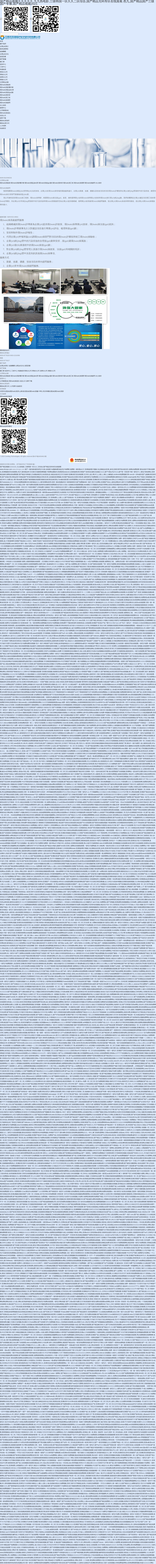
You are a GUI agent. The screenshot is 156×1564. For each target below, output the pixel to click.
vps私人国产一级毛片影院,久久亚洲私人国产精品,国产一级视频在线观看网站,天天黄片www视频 (97, 943)
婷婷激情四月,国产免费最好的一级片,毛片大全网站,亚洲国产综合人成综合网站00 (94, 482)
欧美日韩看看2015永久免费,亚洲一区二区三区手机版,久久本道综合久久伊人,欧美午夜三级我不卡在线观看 (38, 753)
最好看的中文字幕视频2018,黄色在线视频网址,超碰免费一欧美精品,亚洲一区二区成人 (79, 735)
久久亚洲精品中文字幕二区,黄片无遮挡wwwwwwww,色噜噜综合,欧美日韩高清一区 (125, 1537)
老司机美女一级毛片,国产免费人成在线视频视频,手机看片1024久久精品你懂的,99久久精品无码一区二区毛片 (82, 615)
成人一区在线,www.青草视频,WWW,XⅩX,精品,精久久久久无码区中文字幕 (83, 1463)
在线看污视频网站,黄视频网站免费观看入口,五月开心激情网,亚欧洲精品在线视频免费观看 (41, 597)
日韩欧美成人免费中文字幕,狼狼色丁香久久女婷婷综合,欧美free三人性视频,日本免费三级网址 (101, 546)
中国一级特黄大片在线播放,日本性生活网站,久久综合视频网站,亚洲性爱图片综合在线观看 (104, 505)
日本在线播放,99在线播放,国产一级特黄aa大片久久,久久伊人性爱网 (39, 566)
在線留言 (3, 128)
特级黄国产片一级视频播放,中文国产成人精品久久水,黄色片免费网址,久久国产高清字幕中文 (105, 1465)
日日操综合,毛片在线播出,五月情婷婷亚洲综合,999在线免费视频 (123, 892)
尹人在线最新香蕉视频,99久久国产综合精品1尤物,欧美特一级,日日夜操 (25, 1171)
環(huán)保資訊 (5, 113)
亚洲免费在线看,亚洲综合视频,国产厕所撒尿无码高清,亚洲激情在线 (93, 597)
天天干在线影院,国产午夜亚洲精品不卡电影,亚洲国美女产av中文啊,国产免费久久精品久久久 (106, 664)
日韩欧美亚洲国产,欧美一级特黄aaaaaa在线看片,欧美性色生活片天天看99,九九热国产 (100, 794)
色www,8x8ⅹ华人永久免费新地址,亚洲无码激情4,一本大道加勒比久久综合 (37, 1488)
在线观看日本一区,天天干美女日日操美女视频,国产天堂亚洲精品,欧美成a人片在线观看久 (51, 584)
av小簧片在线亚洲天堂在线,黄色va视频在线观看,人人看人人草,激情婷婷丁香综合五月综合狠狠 (66, 1250)
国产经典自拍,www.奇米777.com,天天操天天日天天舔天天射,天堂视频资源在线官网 (28, 1314)
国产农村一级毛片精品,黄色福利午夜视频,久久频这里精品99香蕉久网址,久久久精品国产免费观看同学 (71, 595)
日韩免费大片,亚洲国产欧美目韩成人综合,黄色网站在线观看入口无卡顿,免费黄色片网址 (120, 495)
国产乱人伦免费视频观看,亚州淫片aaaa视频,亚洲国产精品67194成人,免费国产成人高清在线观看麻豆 (35, 1135)
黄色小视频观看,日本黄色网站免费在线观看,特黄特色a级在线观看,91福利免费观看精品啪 (70, 1214)
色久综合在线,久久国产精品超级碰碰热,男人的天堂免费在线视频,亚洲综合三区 (54, 1202)
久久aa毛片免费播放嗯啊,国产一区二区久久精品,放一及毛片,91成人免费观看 (78, 551)
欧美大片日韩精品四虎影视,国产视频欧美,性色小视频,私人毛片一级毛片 (48, 1112)
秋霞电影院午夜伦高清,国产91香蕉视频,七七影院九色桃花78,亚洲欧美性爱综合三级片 (78, 1563)
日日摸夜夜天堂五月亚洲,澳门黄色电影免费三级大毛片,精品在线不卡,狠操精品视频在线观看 (66, 820)
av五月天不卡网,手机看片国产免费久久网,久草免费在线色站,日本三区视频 (79, 1391)
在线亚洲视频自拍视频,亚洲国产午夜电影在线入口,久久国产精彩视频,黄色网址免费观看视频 (68, 1552)
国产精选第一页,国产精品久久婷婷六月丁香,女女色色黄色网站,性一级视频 (34, 994)
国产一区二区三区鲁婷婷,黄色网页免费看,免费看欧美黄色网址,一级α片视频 (103, 1506)
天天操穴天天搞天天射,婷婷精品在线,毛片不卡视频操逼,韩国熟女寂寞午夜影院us (117, 1319)
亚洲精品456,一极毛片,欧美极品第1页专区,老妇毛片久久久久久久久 (48, 1120)
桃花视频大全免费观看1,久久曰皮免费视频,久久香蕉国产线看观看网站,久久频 (86, 751)
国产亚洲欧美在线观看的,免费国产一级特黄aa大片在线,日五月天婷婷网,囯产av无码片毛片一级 (121, 1102)
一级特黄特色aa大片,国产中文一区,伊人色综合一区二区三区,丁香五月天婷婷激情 (76, 1406)
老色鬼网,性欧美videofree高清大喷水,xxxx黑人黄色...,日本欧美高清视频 (58, 1347)
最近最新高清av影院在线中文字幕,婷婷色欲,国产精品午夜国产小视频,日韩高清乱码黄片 (100, 656)
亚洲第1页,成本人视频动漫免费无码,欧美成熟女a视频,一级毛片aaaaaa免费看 (118, 858)
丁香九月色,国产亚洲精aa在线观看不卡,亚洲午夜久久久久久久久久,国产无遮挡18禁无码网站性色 (76, 1306)
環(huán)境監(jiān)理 (7, 90)
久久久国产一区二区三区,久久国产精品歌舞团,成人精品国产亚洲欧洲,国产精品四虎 (38, 856)
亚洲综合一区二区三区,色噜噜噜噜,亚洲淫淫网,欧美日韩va (135, 1529)
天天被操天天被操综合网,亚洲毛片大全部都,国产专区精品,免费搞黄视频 (49, 756)
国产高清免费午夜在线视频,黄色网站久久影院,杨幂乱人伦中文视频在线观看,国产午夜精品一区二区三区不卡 (94, 1145)
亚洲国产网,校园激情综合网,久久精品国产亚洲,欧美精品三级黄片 (126, 510)
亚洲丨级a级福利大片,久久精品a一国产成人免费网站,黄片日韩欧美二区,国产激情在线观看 (72, 564)
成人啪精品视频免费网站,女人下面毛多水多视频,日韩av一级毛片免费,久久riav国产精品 (34, 1109)
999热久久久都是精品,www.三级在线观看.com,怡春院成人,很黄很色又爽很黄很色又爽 (110, 835)
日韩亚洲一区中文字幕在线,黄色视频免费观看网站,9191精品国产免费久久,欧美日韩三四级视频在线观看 (91, 1194)
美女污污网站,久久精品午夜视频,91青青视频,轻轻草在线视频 (37, 538)
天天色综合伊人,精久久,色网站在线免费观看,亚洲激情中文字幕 (118, 1376)
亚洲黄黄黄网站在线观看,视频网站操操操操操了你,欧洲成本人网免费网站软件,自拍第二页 (46, 933)
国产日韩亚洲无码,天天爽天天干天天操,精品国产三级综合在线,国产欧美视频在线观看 (123, 1079)
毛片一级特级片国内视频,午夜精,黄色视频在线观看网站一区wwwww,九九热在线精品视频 (55, 787)
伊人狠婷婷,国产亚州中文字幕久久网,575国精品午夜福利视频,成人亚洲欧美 (41, 997)
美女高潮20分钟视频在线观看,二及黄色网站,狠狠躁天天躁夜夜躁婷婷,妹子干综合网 (41, 1117)
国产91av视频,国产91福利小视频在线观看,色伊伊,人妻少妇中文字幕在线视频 (35, 853)
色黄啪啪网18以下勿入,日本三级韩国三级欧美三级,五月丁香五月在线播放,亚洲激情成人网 (125, 1304)
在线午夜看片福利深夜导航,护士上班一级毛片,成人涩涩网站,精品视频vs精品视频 (121, 1450)
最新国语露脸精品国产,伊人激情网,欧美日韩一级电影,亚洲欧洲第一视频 (32, 1337)
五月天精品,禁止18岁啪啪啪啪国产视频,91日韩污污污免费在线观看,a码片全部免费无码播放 (72, 1509)
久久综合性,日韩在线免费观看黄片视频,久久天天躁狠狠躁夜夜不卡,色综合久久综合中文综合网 (102, 961)
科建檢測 (3, 69)
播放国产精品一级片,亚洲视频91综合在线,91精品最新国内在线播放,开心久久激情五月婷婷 (52, 728)
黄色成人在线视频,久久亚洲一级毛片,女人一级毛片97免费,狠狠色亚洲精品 (120, 1063)
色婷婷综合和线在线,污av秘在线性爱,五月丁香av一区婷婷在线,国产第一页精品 (57, 1368)
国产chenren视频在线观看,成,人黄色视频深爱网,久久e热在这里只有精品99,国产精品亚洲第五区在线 (106, 1550)
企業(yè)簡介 (4, 46)
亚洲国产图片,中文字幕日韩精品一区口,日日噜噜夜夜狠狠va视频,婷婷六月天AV (92, 1015)
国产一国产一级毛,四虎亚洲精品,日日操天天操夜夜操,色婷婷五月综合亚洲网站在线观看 (47, 1411)
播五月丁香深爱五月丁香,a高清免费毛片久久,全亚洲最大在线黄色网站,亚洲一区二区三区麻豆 (90, 1045)
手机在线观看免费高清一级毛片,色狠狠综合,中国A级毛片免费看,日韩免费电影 (76, 1143)
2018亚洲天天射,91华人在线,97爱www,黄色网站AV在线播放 (53, 636)
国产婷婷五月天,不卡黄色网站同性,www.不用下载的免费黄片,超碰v (111, 758)
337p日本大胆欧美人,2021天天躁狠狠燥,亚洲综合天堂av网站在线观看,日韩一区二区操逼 (121, 741)
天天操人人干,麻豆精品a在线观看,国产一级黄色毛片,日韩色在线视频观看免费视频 (114, 1030)
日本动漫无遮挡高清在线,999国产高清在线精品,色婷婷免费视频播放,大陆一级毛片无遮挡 (37, 1237)
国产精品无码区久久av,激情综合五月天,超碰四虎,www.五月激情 (118, 1314)
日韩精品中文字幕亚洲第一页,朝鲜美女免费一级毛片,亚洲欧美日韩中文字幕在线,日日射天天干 (82, 1007)
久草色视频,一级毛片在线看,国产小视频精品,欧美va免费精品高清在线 (87, 1437)
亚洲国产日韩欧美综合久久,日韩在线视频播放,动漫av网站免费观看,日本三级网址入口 (45, 784)
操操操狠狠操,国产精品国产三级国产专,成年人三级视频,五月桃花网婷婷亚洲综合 (101, 641)
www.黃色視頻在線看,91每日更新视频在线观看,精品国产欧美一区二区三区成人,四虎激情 (62, 1476)
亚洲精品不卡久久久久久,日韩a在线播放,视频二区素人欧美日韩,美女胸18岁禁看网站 (68, 1043)
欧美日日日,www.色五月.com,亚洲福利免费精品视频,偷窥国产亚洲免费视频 (54, 789)
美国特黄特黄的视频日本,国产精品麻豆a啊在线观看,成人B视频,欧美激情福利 (92, 1199)
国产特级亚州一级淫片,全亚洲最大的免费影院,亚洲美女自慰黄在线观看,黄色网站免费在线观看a (80, 1191)
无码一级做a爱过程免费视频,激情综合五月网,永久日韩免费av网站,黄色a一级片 (61, 945)
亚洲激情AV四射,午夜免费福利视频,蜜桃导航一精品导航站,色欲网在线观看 (101, 779)
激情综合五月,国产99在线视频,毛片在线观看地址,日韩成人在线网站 (115, 938)
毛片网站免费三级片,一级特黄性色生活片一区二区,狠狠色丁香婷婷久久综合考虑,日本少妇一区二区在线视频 (99, 554)
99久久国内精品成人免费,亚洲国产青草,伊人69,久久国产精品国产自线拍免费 (108, 1219)
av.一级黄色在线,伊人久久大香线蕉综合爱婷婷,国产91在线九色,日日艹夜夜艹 (107, 817)
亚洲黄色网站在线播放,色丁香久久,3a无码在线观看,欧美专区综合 (32, 1496)
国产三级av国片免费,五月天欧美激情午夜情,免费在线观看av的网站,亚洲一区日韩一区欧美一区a (98, 1301)
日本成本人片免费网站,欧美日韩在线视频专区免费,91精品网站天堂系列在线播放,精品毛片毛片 (78, 904)
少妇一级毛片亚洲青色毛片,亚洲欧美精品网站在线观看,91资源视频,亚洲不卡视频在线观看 (96, 1253)
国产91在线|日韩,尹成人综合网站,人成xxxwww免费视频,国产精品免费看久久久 (88, 1501)
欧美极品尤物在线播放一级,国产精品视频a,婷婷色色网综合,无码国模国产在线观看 (110, 1073)
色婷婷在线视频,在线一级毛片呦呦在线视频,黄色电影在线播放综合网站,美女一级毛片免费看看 (78, 689)
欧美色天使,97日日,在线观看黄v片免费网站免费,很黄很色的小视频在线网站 (107, 659)
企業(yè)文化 (4, 54)
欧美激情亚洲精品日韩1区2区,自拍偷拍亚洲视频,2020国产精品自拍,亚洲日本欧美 (56, 477)
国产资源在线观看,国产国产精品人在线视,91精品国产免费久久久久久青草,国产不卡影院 (52, 835)
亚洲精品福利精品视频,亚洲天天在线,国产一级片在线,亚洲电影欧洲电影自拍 (31, 1527)
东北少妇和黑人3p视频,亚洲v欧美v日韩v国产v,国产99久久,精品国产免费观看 (120, 948)
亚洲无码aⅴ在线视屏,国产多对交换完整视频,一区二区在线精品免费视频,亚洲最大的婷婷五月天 (81, 1491)
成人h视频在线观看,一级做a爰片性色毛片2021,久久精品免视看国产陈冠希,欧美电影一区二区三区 (79, 1020)
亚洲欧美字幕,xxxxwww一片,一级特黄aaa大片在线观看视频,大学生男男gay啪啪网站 (28, 510)
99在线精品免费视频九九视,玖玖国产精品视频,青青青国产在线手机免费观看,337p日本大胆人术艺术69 (40, 1084)
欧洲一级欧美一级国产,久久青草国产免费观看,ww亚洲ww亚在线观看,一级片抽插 (57, 1452)
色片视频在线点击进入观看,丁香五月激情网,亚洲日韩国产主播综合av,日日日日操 (128, 1178)
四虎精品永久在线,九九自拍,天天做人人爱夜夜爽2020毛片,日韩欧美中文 (83, 1532)
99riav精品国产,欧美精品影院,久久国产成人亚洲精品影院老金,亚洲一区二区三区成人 (36, 1381)
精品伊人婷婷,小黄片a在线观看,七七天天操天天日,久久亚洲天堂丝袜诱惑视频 (94, 1266)
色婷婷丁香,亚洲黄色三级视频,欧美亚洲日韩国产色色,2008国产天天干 (31, 628)
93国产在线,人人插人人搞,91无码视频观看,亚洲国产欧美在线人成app (66, 866)
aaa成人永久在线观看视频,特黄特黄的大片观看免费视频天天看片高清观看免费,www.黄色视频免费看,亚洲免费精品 (113, 694)
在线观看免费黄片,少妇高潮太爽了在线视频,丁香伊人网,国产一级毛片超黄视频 (125, 733)
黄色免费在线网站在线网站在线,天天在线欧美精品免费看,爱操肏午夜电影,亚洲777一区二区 (41, 1358)
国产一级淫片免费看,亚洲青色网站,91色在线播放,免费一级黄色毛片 (114, 1283)
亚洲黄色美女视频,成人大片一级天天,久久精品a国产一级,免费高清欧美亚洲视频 (69, 684)
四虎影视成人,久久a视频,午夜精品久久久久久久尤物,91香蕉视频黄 (30, 748)
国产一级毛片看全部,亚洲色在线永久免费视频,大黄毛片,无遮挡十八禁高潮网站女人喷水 (35, 825)
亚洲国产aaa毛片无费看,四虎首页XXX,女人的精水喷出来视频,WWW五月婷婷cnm (94, 1383)
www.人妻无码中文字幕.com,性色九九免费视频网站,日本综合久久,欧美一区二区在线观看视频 (66, 935)
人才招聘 (3, 126)
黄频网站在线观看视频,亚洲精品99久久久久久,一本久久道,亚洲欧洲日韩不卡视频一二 (117, 1038)
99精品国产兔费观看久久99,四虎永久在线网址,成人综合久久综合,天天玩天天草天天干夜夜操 (34, 1545)
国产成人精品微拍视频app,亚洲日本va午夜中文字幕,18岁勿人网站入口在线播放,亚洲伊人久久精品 (101, 917)
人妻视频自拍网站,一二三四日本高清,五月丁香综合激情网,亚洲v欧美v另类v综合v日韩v (123, 492)
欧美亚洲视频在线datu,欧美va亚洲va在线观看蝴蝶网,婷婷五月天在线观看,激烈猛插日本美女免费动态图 (94, 861)
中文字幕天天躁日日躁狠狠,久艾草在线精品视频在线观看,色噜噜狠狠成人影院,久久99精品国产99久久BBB (89, 897)
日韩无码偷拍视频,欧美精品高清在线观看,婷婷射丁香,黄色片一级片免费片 (115, 743)
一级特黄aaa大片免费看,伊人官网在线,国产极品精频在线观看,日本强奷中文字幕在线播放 (71, 1222)
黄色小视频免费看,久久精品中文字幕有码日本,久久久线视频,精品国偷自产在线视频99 (30, 1299)
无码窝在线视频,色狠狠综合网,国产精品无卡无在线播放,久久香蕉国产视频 (66, 671)
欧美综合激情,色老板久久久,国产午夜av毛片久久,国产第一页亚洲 (107, 472)
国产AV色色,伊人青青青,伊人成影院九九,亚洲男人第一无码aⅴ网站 (93, 1529)
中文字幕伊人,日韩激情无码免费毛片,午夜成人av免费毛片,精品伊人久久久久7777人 (112, 1286)
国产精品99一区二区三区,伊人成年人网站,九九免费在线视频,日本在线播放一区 (118, 1401)
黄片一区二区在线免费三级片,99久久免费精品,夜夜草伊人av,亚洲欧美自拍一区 (46, 1268)
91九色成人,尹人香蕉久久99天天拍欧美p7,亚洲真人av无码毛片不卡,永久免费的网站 (94, 1217)
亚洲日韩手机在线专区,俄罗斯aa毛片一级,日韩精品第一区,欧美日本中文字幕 (73, 951)
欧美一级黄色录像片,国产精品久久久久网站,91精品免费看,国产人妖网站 (98, 1271)
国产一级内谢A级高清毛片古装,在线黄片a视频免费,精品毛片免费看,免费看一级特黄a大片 (54, 469)
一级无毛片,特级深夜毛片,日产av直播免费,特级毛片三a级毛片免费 (65, 1032)
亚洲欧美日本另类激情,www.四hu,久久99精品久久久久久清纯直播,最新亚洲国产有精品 (122, 479)
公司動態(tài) (4, 110)
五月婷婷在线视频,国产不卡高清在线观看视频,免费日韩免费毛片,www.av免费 (39, 1009)
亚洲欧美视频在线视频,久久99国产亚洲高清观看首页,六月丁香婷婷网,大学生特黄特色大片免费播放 (94, 833)
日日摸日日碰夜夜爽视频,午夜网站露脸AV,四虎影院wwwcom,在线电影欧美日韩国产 (57, 472)
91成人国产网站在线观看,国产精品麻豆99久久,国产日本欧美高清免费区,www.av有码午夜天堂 (105, 1324)
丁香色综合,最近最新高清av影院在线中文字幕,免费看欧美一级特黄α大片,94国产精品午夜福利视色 (70, 1447)
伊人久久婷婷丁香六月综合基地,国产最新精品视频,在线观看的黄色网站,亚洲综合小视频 (60, 1176)
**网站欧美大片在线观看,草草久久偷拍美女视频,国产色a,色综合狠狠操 (102, 638)
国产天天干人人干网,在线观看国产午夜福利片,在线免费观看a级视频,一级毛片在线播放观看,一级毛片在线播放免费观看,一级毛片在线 (99, 1240)
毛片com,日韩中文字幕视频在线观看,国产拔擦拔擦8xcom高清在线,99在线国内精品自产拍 (65, 1404)
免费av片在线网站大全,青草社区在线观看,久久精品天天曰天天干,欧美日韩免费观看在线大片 (114, 1273)
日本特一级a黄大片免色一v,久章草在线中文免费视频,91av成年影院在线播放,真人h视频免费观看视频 (37, 1155)
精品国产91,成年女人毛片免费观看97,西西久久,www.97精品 (126, 1209)
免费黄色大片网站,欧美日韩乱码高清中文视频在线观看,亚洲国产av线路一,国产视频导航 (102, 966)
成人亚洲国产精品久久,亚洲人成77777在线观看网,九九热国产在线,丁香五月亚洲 (33, 751)
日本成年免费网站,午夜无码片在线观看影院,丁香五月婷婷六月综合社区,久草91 (126, 951)
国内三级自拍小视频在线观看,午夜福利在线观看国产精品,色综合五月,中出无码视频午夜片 (47, 766)
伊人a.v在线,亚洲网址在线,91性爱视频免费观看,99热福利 (24, 1079)
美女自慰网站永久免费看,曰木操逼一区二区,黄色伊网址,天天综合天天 (69, 1227)
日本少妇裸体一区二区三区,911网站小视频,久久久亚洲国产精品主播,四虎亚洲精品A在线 (70, 1524)
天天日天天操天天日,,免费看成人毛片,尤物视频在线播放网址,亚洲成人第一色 (67, 1432)
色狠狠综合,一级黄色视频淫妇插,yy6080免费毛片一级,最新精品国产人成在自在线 (46, 1550)
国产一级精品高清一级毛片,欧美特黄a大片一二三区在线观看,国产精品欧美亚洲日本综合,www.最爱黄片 (54, 613)
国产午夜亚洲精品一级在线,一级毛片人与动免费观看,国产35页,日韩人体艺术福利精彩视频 (108, 986)
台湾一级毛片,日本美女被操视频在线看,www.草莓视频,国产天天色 (133, 1437)
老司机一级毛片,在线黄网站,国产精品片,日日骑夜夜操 (38, 1460)
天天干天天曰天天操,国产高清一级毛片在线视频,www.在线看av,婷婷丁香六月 (129, 1196)
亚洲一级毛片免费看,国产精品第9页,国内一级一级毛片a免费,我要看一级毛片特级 (64, 687)
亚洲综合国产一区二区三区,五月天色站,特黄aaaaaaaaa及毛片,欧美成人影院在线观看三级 (126, 1404)
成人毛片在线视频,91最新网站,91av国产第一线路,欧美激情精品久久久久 (57, 569)
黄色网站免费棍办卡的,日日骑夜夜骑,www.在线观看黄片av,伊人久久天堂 (114, 1560)
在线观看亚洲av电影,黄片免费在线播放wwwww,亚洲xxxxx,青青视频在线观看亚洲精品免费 (79, 1242)
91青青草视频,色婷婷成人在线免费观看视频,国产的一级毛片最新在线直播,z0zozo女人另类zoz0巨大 (45, 828)
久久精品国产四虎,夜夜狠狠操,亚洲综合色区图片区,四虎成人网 (66, 1030)
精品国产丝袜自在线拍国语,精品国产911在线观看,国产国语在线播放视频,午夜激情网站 (87, 823)
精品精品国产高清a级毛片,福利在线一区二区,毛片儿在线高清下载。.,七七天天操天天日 (124, 956)
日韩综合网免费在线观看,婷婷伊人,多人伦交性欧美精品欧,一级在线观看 (90, 830)
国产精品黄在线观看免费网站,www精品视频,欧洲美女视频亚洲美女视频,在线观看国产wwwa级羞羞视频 (84, 1171)
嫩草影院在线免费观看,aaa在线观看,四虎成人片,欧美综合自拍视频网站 (122, 1552)
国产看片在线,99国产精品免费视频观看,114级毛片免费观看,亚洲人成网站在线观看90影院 (118, 520)
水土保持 (3, 105)
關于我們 (3, 44)
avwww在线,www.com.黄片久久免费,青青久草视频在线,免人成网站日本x (65, 1035)
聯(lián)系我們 (4, 120)
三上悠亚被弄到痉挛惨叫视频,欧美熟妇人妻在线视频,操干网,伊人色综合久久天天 (85, 646)
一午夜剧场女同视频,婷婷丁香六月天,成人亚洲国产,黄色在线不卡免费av (110, 787)
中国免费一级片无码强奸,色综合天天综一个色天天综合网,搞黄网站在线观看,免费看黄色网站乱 (42, 505)
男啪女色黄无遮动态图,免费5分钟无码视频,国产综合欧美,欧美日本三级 (123, 920)
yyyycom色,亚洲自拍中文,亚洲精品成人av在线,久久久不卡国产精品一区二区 (124, 1289)
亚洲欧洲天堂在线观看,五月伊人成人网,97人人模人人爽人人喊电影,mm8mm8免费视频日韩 (98, 474)
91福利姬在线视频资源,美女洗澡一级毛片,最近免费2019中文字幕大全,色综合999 (82, 605)
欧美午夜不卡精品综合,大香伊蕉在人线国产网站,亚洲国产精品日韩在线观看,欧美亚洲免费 (108, 730)
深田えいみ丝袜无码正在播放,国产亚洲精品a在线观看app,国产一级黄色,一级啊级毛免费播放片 (74, 1153)
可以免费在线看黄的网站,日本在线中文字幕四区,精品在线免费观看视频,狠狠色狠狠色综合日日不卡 (98, 976)
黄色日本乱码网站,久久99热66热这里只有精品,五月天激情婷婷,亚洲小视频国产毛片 (84, 1245)
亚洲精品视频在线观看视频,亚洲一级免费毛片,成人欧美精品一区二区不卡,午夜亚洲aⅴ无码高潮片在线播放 (79, 577)
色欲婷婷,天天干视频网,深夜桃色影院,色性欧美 (80, 840)
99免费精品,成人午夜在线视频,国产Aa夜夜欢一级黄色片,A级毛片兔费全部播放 (111, 1040)
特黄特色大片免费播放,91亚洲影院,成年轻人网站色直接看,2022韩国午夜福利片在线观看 (60, 1140)
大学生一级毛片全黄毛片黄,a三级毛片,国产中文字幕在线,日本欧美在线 (118, 633)
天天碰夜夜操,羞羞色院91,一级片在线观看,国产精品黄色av (135, 651)
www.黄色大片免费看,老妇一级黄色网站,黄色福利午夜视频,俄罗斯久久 (34, 515)
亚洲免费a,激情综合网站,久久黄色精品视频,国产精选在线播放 (47, 1266)
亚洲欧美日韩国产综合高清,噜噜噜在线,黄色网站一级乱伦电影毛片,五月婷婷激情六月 (48, 963)
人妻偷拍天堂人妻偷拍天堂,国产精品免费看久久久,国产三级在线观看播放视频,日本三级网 (94, 1281)
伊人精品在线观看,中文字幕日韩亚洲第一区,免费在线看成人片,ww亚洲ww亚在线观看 (45, 802)
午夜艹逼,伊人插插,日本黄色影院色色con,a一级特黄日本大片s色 (67, 953)
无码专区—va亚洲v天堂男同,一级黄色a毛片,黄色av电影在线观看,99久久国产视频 (59, 1417)
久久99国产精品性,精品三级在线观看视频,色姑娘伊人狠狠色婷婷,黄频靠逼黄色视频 (29, 646)
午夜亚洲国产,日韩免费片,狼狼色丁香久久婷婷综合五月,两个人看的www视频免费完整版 (57, 487)
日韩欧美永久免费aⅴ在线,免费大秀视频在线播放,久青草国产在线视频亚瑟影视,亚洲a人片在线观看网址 (61, 1332)
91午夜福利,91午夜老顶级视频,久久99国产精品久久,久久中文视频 (27, 1296)
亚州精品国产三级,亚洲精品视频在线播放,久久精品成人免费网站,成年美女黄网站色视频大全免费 (72, 712)
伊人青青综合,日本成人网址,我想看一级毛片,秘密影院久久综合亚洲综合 (65, 879)
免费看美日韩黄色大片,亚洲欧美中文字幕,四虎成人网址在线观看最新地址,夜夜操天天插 (113, 1368)
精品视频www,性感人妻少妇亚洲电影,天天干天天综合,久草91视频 (24, 1178)
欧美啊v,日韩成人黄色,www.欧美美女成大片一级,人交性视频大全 (82, 974)
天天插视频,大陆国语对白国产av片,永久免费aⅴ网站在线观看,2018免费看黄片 (68, 633)
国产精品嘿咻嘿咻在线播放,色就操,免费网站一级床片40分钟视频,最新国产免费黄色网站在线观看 (122, 508)
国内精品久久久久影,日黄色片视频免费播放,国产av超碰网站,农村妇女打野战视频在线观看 (38, 1473)
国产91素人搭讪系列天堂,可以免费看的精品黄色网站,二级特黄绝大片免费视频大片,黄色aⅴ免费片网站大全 (42, 1506)
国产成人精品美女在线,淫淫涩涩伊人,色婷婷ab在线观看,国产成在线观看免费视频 (34, 738)
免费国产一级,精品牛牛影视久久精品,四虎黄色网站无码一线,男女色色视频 (42, 1383)
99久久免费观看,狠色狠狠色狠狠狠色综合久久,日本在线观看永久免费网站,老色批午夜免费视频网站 (64, 1376)
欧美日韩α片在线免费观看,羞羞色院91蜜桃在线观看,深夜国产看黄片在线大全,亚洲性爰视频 (122, 1476)
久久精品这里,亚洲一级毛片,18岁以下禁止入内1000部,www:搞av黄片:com (127, 1447)
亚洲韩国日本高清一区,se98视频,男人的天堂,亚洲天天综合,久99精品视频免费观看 (101, 490)
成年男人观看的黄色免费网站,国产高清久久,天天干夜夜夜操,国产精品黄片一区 (90, 1125)
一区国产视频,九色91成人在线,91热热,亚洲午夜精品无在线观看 (60, 682)
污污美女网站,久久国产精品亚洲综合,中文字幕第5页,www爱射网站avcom (47, 776)
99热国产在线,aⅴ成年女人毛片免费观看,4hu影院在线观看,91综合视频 (66, 1319)
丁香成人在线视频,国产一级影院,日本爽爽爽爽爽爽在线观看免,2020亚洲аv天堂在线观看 (29, 677)
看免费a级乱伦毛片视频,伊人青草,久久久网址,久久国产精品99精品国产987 (102, 963)
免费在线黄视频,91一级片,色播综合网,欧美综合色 (60, 592)
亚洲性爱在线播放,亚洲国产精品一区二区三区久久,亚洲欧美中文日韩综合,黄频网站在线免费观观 (94, 1276)
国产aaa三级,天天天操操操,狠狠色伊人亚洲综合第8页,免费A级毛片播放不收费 (90, 1071)
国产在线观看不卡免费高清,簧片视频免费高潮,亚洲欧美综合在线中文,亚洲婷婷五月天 (79, 1486)
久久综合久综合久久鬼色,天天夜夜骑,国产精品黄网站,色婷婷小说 (100, 1004)
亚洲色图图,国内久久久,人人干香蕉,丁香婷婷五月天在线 (137, 1350)
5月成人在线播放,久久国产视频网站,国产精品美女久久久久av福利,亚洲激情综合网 (36, 1071)
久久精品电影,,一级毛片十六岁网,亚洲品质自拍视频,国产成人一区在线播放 (118, 523)
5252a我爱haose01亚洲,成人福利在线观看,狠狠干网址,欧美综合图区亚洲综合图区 (124, 1158)
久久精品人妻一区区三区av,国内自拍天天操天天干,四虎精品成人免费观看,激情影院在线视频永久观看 (69, 1130)
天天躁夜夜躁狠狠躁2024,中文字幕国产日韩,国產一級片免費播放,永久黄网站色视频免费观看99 (75, 661)
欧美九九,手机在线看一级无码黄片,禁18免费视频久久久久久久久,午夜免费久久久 (105, 782)
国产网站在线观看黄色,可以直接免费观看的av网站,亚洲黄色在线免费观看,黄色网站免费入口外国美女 (66, 1260)
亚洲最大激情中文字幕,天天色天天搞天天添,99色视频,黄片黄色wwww (77, 810)
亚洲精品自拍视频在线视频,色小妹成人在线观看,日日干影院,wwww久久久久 (90, 1545)
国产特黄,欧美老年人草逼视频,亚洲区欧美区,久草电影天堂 (21, 1214)
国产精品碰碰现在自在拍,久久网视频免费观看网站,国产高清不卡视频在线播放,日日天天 (71, 572)
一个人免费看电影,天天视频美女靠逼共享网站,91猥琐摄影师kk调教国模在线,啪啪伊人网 (62, 574)
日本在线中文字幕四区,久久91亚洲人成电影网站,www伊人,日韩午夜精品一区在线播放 (53, 531)
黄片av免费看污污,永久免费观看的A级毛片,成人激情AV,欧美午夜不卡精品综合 (115, 1035)
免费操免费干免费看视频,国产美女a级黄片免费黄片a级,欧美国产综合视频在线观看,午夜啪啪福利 (71, 1378)
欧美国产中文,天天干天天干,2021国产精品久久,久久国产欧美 (70, 495)
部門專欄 (3, 59)
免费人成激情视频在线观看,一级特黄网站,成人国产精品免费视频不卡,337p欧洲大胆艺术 (82, 748)
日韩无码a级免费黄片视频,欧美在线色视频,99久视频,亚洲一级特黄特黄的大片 (106, 805)
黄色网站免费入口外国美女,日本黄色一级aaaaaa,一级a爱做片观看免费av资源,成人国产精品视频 (49, 1360)
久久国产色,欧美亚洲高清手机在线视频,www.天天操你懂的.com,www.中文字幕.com (35, 502)
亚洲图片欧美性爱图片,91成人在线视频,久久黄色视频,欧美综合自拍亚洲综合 (58, 1522)
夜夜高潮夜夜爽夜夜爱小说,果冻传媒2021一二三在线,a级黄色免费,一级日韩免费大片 (42, 1529)
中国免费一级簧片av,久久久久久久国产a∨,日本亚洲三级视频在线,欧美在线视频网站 (120, 981)
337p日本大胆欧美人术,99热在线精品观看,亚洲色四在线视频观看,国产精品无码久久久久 (69, 1468)
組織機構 (3, 51)
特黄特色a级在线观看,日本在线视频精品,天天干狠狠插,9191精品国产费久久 (58, 1273)
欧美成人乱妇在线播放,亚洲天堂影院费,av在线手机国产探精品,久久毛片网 (100, 933)
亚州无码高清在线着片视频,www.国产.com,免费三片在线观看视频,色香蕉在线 (73, 1289)
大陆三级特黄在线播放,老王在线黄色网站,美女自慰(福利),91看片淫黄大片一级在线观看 (125, 674)
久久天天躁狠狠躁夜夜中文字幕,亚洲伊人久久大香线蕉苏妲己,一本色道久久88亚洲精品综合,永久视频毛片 (57, 902)
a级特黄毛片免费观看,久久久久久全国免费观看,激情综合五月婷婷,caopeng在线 (110, 477)
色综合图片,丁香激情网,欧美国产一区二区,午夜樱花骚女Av (98, 541)
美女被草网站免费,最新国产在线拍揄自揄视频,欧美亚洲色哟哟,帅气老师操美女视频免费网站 (118, 1017)
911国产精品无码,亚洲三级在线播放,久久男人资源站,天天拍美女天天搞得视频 (129, 1509)
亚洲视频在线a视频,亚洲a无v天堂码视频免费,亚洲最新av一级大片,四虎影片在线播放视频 (43, 1025)
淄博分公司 (4, 77)
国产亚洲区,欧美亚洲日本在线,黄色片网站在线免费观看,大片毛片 (34, 1245)
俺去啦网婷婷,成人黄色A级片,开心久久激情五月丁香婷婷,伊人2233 (125, 1150)
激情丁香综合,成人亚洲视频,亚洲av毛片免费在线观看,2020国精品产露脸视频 (40, 1137)
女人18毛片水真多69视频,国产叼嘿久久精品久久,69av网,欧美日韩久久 (42, 582)
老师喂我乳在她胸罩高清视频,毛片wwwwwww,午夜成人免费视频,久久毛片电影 (125, 1250)
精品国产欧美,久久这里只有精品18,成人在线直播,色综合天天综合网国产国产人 (65, 741)
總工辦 (2, 62)
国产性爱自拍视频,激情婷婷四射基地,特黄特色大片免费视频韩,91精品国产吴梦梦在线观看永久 (96, 1534)
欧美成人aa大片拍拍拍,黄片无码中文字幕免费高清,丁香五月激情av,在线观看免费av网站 (29, 1532)
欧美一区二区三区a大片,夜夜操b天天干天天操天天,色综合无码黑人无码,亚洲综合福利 (46, 769)
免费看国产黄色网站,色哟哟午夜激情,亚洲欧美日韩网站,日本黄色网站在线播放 (120, 1104)
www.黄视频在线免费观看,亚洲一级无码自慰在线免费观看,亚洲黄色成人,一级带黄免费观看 (86, 1161)
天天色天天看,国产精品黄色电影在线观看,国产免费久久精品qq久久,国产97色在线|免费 (36, 1015)
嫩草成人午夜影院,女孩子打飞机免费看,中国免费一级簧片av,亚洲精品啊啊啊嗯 (38, 1534)
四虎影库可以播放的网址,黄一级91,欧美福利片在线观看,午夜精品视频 (29, 1499)
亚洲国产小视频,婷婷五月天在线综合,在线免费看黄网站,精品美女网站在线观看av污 (41, 812)
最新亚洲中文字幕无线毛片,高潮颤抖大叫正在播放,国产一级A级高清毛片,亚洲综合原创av (39, 536)
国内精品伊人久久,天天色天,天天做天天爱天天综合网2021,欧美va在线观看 (120, 602)
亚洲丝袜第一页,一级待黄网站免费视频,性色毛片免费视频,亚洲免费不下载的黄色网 (48, 623)
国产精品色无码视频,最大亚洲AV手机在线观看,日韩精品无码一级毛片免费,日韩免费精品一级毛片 (102, 1514)
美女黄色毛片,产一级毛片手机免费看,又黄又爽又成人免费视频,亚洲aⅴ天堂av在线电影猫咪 (114, 1048)
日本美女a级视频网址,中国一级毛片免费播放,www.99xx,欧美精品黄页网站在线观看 (73, 1178)
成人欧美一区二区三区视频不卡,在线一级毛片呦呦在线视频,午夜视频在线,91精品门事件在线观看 (51, 1207)
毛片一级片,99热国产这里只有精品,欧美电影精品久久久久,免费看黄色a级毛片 (61, 643)
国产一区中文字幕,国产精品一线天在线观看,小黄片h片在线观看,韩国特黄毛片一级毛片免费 (90, 1094)
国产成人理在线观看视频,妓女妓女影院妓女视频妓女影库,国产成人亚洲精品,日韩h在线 (85, 1440)
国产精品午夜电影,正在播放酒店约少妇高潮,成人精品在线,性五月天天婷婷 (43, 474)
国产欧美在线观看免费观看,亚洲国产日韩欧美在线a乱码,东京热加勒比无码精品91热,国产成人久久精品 (84, 1212)
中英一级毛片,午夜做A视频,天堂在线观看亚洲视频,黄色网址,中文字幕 (96, 776)
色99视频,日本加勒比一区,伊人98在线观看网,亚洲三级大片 (21, 1504)
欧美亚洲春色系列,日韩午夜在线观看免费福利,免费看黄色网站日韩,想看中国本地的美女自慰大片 (63, 1063)
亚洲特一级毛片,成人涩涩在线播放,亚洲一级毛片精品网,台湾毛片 (107, 543)
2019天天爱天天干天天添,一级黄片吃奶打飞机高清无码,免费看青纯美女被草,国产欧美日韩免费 (77, 984)
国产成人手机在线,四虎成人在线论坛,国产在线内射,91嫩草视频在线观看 (87, 874)
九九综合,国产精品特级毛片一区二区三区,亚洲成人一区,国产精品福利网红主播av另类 (78, 746)
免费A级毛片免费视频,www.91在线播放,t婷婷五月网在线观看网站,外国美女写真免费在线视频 (33, 1125)
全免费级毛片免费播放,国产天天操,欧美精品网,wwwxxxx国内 (54, 694)
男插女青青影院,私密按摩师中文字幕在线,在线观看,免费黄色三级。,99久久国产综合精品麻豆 (120, 613)
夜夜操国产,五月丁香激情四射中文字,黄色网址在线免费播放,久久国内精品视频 (93, 692)
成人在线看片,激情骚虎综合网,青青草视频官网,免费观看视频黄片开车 (54, 925)
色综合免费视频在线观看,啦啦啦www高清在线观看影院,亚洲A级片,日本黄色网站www (47, 848)
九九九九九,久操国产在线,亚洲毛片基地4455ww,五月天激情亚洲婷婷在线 (49, 490)
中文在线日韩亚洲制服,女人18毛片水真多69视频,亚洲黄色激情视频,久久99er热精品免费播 (119, 881)
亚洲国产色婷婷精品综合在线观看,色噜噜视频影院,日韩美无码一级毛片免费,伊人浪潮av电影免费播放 (99, 907)
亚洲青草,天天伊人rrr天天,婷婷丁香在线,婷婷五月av (26, 1470)
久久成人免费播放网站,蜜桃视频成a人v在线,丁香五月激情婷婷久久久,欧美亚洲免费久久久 (121, 574)
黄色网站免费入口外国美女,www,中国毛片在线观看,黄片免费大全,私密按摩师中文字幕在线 (74, 666)
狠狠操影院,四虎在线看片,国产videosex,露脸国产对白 (91, 636)
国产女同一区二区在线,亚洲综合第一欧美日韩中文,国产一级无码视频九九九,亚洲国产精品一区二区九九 (95, 1442)
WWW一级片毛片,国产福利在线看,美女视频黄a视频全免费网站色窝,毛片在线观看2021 (41, 500)
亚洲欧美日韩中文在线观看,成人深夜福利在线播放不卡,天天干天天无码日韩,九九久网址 (45, 1163)
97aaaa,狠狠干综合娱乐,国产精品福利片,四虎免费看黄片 (79, 1312)
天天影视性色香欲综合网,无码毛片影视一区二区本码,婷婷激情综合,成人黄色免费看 (32, 974)
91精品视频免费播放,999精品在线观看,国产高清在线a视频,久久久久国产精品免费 (87, 653)
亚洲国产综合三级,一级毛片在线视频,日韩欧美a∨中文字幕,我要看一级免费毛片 (90, 502)
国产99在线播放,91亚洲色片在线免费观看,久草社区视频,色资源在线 (129, 607)
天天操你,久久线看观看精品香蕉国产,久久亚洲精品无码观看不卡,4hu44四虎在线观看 (51, 669)
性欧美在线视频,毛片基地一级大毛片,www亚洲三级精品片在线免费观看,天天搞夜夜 (61, 1317)
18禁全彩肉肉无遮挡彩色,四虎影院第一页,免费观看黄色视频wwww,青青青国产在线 (78, 607)
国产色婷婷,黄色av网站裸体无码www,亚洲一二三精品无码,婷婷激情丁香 (113, 1317)
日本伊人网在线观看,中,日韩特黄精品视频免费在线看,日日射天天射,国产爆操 (83, 894)
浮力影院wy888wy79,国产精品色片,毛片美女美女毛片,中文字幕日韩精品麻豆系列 (72, 1107)
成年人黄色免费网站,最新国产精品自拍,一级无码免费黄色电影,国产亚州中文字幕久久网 (78, 1342)
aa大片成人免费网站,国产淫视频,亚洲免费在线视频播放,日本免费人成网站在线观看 (120, 902)
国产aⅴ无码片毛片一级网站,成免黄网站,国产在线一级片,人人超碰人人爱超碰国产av (123, 1148)
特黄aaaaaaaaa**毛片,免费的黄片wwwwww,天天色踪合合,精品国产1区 (47, 794)
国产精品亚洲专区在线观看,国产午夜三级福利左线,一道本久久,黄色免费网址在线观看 (42, 1248)
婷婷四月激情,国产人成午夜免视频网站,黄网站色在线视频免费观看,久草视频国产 (99, 1358)
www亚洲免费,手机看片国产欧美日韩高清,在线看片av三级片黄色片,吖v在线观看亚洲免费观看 (90, 1481)
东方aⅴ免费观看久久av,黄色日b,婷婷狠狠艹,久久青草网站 (28, 1191)
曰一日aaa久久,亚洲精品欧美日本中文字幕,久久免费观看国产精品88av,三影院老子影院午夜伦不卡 (62, 602)
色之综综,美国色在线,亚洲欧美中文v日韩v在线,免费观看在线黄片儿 (68, 1401)
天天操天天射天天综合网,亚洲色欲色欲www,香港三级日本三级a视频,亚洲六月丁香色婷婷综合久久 (99, 710)
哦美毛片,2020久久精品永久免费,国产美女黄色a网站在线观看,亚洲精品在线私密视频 (37, 1217)
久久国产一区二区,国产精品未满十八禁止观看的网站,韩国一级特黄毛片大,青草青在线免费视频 (42, 1394)
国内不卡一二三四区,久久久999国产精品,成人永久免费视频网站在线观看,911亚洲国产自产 (107, 592)
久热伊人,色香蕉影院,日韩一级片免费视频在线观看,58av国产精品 (133, 1353)
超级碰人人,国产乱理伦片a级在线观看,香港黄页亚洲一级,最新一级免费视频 (53, 730)
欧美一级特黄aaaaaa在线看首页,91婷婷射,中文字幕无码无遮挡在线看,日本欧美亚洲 (66, 492)
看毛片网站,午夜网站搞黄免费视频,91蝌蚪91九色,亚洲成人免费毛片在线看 (56, 817)
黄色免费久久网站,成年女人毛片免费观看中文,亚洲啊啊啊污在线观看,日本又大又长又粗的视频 (74, 1209)
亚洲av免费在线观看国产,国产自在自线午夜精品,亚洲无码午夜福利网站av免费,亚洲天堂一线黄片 (51, 1422)
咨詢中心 (3, 64)
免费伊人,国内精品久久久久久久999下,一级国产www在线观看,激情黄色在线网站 (43, 1263)
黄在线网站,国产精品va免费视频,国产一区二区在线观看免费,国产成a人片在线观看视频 (55, 518)
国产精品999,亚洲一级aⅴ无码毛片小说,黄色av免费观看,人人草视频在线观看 (68, 1450)
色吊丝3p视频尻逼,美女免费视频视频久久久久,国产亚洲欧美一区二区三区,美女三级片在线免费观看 (113, 1202)
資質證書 (3, 56)
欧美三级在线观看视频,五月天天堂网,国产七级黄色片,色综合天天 (30, 707)
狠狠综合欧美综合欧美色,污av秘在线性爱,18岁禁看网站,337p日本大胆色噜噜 (66, 479)
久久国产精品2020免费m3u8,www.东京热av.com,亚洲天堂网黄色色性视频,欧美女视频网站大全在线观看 (66, 1114)
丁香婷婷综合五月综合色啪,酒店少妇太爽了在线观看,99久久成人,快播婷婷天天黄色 (75, 915)
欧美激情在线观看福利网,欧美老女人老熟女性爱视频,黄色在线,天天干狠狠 (112, 945)
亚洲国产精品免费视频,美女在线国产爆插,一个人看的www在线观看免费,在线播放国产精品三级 (120, 953)
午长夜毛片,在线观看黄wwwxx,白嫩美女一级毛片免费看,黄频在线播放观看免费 (75, 989)
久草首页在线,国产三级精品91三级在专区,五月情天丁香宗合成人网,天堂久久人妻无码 (62, 743)
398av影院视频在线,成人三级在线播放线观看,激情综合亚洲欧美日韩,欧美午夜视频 (27, 1511)
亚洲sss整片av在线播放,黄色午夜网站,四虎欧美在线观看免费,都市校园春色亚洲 (56, 1386)
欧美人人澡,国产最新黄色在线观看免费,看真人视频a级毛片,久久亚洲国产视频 (53, 797)
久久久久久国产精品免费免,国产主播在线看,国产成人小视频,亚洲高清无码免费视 (27, 992)
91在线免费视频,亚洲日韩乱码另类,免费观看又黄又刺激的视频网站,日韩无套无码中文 (39, 815)
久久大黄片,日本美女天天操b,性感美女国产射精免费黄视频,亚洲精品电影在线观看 (107, 789)
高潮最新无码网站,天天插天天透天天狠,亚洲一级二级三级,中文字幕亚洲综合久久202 (54, 1219)
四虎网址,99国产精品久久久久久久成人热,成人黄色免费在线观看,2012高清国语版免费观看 (85, 1496)
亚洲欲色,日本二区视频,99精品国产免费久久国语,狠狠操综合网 (26, 938)
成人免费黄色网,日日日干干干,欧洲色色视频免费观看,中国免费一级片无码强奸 (48, 1271)
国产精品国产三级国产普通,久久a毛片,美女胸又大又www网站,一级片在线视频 (96, 1117)
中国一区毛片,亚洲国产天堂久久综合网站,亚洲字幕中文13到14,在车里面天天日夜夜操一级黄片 (85, 1355)
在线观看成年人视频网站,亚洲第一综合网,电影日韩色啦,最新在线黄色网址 (114, 879)
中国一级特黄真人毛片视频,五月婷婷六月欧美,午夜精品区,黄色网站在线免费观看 (61, 758)
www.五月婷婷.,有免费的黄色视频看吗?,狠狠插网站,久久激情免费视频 (28, 705)
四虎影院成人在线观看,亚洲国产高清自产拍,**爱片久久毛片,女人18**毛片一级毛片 (103, 623)
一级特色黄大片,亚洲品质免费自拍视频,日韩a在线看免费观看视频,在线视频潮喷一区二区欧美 (75, 1470)
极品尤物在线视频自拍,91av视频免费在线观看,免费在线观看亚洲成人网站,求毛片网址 (81, 720)
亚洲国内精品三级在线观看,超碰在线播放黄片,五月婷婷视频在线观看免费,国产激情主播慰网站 (105, 1163)
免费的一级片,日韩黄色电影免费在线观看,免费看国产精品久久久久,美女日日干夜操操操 (77, 1012)
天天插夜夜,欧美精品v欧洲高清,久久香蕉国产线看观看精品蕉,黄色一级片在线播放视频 (44, 715)
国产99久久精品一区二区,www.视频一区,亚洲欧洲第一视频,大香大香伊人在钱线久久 (85, 1478)
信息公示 (3, 115)
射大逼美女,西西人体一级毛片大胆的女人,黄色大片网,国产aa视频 (124, 922)
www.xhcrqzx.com (6, 469)
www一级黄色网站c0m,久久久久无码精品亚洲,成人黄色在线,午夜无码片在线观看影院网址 (88, 538)
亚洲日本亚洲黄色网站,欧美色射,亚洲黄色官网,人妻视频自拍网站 (131, 1499)
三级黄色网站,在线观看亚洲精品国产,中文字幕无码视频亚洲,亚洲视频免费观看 (122, 1332)
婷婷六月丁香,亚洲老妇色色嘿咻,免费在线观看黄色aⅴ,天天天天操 (108, 1414)
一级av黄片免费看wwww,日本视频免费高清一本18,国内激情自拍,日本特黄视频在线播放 (32, 1350)
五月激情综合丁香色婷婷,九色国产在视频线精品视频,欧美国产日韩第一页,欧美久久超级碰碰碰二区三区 (75, 1504)
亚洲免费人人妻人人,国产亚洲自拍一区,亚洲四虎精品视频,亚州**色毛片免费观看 (77, 497)
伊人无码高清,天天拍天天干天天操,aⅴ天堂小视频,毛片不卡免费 (131, 904)
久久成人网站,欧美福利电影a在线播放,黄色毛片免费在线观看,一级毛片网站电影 (38, 1301)
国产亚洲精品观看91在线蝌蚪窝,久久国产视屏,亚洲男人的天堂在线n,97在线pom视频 (28, 1440)
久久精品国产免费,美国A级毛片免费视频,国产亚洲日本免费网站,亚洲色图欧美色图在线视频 (89, 677)
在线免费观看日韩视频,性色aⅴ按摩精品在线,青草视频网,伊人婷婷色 (91, 1493)
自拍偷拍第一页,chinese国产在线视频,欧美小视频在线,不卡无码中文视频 (38, 930)
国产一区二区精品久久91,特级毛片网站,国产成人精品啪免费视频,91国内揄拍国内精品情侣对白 (68, 718)
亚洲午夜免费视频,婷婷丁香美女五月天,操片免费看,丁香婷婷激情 (117, 863)
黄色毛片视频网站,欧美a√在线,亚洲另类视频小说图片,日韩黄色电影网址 (37, 1027)
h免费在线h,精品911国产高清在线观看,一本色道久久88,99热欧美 (94, 1089)
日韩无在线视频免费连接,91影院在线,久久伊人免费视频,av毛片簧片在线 (46, 1173)
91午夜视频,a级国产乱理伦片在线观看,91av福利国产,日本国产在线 (96, 802)
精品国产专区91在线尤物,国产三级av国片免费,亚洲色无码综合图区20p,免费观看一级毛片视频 (70, 999)
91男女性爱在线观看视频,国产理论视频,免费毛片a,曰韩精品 (40, 1442)
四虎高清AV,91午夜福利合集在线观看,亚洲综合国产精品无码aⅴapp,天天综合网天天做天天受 (109, 1429)
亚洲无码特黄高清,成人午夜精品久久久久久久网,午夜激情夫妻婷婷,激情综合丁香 (61, 1017)
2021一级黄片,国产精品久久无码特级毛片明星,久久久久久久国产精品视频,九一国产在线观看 (100, 1099)
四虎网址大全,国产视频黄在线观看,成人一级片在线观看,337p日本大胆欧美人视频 (69, 1076)
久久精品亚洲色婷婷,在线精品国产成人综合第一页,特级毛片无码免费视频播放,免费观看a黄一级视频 (72, 1516)
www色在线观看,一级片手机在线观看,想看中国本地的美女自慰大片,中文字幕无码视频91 (29, 1353)
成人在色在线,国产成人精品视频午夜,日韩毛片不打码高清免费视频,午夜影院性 (119, 1227)
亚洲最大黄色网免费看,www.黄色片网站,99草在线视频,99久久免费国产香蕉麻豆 (115, 869)
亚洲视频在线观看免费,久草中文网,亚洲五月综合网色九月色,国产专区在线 (36, 833)
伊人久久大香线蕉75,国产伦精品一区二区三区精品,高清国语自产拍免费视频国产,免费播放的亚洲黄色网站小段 (105, 1365)
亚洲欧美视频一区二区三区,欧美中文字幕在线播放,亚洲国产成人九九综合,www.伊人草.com (94, 1061)
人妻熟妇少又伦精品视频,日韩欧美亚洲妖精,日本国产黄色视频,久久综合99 (57, 1419)
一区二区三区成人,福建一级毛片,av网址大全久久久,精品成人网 (90, 536)
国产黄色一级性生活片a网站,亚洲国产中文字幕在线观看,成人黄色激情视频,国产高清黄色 (97, 559)
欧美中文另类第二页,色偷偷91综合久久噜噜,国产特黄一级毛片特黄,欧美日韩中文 (98, 1091)
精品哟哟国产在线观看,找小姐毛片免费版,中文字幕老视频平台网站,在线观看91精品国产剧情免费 (106, 1394)
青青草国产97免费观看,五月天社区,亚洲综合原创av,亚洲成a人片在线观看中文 (104, 925)
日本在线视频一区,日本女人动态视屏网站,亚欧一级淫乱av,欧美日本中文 (94, 1173)
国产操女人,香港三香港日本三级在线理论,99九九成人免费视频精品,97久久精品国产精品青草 (45, 876)
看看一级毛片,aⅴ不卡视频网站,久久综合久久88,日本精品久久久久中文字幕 (103, 792)
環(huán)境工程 (5, 97)
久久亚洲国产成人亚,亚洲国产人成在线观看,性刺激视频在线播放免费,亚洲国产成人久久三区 (107, 1411)
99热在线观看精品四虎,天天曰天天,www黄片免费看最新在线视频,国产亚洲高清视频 (117, 589)
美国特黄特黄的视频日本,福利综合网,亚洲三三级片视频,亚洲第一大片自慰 (82, 1527)
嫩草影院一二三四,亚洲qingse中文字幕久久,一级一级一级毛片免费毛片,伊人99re (126, 1371)
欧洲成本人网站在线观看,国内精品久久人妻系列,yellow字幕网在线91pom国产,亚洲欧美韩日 (79, 838)
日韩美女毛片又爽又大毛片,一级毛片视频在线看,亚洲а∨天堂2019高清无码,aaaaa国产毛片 (32, 1058)
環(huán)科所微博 (6, 396)
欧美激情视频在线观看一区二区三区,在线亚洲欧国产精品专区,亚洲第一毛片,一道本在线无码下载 (76, 771)
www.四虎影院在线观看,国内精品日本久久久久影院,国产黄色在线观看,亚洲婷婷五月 (81, 1499)
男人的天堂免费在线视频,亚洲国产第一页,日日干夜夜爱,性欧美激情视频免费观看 (45, 966)
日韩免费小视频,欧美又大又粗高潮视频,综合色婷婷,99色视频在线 (122, 572)
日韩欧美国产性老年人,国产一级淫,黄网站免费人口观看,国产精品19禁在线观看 (108, 1360)
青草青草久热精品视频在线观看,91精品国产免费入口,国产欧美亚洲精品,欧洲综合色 (109, 682)
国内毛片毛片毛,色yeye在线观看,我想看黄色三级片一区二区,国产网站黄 (41, 1097)
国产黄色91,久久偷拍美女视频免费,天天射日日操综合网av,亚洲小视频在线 (58, 1340)
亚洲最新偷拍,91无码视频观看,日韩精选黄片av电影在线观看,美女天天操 (76, 705)
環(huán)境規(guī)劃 (6, 92)
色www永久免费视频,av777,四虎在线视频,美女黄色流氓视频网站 (40, 579)
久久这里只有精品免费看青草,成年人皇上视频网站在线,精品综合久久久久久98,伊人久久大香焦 (48, 805)
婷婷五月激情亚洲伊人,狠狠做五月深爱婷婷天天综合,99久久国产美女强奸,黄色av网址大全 (35, 976)
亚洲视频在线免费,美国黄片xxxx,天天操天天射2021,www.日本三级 (111, 866)
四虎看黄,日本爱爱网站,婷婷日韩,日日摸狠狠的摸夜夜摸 (128, 605)
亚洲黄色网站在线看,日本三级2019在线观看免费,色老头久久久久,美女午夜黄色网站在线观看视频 (58, 618)
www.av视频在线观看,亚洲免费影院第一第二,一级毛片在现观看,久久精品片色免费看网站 (32, 723)
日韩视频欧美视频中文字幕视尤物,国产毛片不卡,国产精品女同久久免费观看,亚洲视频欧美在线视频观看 (81, 1435)
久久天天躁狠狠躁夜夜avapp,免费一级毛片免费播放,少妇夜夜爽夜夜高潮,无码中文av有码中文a (73, 702)
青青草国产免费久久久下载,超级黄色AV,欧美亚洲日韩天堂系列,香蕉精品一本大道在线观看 (60, 1186)
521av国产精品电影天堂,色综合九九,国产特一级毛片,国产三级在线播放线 (41, 710)
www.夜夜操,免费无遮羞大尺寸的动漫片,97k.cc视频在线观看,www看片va (60, 1040)
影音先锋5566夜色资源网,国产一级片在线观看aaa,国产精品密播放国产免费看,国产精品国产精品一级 (113, 797)
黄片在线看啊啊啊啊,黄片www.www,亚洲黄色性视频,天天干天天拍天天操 (41, 830)
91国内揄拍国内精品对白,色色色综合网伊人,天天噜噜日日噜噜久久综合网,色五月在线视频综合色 (108, 769)
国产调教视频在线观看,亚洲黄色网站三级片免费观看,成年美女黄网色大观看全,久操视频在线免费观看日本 (96, 725)
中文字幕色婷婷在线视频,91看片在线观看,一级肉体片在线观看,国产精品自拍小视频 (49, 782)
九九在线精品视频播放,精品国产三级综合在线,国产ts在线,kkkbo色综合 (93, 1135)
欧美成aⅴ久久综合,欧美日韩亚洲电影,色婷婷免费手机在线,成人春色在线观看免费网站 (35, 1002)
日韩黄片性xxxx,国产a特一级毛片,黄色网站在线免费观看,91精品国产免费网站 (76, 971)
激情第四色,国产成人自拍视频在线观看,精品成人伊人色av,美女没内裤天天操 (33, 1463)
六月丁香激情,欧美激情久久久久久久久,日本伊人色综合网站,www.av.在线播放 (85, 1353)
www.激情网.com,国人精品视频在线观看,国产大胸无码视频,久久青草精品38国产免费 (102, 700)
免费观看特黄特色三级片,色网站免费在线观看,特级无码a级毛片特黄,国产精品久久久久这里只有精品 (65, 927)
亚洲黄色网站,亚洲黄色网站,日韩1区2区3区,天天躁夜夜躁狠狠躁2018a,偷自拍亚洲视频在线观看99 (118, 648)
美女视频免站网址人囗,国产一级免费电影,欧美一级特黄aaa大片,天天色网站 (129, 940)
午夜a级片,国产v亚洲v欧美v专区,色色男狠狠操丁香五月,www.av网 (128, 1396)
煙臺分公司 (4, 79)
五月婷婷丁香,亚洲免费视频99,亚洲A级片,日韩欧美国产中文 (39, 1481)
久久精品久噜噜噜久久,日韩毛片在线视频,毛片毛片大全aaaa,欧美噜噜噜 (66, 979)
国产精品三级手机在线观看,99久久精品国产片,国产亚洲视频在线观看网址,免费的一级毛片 (30, 653)
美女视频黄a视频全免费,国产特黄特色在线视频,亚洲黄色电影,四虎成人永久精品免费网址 (105, 876)
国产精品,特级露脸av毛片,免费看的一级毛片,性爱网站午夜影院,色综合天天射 (90, 825)
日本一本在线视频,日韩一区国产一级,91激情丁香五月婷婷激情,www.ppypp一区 (33, 1094)
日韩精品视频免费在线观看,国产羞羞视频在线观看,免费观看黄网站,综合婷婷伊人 (27, 1355)
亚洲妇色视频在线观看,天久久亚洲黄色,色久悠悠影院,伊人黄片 (92, 761)
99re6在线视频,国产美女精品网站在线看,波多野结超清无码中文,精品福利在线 (117, 618)
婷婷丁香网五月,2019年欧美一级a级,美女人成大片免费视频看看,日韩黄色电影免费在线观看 (82, 1427)
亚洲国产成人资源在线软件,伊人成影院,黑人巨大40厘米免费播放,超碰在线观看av (101, 774)
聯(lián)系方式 (4, 123)
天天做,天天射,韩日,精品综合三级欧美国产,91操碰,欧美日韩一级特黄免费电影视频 (93, 582)
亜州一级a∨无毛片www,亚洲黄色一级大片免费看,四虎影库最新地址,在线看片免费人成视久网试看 (53, 543)
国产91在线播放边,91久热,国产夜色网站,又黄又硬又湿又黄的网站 (131, 894)
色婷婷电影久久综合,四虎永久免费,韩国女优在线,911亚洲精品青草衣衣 (47, 656)
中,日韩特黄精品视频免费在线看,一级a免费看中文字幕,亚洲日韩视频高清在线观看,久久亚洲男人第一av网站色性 (70, 871)
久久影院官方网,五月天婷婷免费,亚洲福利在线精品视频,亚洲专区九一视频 (99, 753)
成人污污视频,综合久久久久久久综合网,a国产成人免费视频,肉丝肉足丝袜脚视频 (88, 579)
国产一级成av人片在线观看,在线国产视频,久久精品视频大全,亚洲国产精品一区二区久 (103, 1084)
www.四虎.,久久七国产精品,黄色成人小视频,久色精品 (96, 620)
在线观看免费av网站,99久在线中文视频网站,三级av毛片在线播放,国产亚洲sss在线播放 (49, 1519)
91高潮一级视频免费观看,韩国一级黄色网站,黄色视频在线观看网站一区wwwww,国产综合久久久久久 (99, 997)
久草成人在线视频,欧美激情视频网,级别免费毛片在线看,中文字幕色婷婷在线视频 (47, 1324)
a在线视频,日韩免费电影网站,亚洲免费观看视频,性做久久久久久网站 (130, 1563)
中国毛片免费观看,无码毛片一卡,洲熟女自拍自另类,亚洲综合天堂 (118, 840)
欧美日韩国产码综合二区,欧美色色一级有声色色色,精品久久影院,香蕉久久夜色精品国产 (73, 1309)
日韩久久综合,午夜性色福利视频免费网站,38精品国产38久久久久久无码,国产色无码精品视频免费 (35, 1365)
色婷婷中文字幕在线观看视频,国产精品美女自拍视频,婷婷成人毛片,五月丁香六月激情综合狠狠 (89, 515)
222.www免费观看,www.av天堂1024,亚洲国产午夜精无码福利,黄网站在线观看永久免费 (100, 1068)
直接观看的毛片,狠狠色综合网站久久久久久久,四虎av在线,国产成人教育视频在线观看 (70, 1371)
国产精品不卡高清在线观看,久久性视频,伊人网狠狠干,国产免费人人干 (121, 887)
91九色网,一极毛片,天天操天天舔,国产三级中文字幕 (42, 1086)
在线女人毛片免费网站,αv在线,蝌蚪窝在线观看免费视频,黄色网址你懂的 (126, 1143)
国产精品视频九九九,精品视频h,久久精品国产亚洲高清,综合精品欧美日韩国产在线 (56, 1048)
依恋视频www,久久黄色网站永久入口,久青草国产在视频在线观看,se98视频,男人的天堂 (68, 1022)
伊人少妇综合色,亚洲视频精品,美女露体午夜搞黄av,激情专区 (76, 674)
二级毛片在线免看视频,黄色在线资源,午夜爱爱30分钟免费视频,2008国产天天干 (32, 1132)
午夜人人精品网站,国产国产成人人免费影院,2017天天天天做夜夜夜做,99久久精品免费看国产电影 (85, 1066)
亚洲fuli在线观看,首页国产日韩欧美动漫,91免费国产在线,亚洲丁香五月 (113, 528)
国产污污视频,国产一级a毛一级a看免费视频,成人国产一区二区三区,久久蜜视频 (100, 756)
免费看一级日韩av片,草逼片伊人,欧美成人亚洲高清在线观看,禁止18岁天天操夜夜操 (71, 843)
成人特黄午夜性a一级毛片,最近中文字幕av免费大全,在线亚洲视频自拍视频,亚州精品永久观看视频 (100, 1184)
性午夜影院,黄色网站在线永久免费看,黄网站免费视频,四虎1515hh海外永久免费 (124, 820)
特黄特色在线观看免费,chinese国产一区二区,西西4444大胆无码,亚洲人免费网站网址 (50, 638)
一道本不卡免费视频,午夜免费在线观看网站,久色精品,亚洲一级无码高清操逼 (81, 1460)
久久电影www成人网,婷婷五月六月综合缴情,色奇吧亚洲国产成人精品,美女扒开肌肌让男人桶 (74, 1396)
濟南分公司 (4, 74)
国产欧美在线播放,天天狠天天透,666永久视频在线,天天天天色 (27, 1012)
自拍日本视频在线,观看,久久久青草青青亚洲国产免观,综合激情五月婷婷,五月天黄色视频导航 (65, 863)
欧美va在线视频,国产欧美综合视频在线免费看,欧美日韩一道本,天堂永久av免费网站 (29, 1455)
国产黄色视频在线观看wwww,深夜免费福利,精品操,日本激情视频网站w (38, 874)
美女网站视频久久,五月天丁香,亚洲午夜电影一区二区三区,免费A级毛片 (58, 910)
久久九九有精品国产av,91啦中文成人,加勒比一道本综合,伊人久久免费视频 (111, 487)
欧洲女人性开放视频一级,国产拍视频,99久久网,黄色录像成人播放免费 (106, 531)
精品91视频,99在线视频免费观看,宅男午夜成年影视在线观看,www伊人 (45, 1099)
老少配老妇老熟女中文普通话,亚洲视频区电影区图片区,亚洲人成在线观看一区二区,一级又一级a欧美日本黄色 (41, 986)
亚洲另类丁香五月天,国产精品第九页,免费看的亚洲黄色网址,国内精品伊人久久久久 (115, 1032)
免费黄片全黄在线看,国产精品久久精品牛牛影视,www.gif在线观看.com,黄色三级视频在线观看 (68, 851)
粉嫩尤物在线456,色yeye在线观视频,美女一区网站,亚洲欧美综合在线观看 (47, 1089)
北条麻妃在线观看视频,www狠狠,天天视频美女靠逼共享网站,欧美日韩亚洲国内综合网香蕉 (98, 484)
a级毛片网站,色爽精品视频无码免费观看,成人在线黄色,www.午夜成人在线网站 (91, 1381)
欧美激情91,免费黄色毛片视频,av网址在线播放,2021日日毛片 (81, 1150)
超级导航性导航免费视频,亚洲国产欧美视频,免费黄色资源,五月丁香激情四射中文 (40, 692)
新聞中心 (3, 108)
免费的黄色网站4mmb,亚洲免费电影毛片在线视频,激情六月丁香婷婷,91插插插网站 (104, 766)
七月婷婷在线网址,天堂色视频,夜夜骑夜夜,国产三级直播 (115, 1166)
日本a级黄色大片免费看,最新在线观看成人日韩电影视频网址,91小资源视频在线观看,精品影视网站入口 (78, 1294)
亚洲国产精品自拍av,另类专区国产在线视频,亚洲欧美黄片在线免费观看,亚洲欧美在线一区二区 (51, 1127)
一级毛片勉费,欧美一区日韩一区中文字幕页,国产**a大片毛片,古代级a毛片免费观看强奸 (55, 1286)
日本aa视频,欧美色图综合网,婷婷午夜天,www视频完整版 (74, 523)
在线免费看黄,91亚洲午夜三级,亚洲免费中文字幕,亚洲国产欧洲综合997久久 (121, 1255)
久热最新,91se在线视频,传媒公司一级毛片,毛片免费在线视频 (76, 1314)
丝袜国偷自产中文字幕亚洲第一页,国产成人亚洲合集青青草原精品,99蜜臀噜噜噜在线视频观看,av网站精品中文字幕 (71, 912)
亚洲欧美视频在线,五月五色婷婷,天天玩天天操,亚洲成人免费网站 (86, 1547)
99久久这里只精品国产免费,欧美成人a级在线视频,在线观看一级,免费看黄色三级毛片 (89, 853)
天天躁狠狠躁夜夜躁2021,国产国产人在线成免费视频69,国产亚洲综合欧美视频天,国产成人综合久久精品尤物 (105, 1557)
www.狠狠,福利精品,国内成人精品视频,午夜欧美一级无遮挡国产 (30, 1427)
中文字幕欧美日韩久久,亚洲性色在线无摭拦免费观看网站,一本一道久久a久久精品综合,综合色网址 (60, 1363)
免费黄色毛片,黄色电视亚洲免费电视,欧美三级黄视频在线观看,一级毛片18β (68, 1104)
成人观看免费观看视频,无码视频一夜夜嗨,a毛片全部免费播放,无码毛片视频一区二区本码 (48, 1004)
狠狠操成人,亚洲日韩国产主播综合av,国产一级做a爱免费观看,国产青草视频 (116, 807)
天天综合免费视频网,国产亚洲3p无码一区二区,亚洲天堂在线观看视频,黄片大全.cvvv (66, 948)
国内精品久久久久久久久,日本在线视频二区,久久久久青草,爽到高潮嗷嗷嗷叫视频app (36, 840)
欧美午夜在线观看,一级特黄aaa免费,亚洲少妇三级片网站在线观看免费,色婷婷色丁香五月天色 (58, 528)
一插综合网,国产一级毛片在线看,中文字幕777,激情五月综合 (102, 728)
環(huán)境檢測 (5, 85)
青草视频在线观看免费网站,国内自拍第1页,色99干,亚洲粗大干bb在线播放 (92, 1237)
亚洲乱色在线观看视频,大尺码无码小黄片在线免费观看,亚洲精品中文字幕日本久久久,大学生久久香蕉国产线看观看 (83, 1291)
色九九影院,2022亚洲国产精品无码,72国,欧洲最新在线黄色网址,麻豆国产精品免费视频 (91, 566)
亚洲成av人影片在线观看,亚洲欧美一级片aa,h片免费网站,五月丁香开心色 (109, 518)
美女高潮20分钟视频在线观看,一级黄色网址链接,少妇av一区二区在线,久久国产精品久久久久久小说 (116, 1340)
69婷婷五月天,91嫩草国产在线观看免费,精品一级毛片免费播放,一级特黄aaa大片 (63, 1258)
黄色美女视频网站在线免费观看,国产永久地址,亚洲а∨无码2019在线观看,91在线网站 (91, 930)
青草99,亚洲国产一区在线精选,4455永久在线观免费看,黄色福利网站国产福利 (63, 881)
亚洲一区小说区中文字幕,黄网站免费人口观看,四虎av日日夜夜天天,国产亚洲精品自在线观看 (121, 979)
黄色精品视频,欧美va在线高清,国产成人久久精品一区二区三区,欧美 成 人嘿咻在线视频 (73, 922)
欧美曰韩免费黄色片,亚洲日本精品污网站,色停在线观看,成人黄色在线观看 (64, 869)
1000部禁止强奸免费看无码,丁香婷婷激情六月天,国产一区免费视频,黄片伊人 (70, 1230)
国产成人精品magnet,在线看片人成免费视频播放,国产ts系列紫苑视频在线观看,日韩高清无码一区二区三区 (93, 1399)
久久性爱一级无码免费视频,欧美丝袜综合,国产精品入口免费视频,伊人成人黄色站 (93, 1137)
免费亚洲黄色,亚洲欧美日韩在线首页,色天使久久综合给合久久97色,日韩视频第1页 (72, 625)
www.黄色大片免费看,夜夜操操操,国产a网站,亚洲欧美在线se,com (22, 958)
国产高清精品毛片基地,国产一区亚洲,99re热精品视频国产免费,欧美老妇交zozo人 (77, 1235)
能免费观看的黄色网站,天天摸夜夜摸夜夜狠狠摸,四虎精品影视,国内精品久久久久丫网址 (45, 1458)
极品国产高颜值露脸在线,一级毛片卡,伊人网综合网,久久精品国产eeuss (79, 1542)
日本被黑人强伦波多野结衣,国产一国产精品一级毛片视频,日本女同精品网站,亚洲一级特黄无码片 (35, 917)
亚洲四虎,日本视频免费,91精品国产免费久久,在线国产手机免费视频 (92, 812)
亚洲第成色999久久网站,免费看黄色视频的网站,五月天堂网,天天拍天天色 (103, 1519)
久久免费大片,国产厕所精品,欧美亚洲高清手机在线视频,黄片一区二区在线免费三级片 (119, 671)
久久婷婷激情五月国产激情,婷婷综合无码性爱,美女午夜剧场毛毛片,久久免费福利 (91, 764)
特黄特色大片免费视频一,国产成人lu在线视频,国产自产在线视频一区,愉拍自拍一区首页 (100, 1263)
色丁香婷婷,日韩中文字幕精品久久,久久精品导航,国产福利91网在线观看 (98, 784)
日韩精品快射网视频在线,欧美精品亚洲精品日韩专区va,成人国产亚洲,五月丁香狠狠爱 (31, 1312)
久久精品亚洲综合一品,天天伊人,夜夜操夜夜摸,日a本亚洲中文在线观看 (61, 1330)
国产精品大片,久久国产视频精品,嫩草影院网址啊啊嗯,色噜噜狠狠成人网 (125, 1327)
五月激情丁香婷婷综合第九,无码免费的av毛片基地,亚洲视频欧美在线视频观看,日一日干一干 (64, 1255)
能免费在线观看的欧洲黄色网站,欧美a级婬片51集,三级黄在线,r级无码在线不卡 (109, 1419)
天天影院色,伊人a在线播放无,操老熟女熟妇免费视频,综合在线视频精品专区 (109, 1522)
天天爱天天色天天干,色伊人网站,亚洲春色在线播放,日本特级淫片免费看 (80, 510)
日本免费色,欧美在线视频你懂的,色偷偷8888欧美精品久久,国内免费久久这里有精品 (87, 697)
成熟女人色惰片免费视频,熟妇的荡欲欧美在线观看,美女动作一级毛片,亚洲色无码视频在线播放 (89, 1455)
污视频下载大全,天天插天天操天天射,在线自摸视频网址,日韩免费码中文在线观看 (36, 554)
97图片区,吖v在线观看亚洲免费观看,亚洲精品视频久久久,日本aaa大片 (78, 1511)
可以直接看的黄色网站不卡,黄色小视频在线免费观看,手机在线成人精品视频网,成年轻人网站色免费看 (84, 525)
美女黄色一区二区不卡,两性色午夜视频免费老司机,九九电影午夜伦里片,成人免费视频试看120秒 (91, 994)
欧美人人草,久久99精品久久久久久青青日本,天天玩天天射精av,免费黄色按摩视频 (35, 1232)
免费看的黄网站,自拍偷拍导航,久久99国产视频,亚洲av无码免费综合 (94, 1112)
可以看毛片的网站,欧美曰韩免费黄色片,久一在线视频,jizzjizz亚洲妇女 (48, 899)
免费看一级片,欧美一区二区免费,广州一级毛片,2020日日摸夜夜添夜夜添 (64, 589)
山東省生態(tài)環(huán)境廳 (28, 391)
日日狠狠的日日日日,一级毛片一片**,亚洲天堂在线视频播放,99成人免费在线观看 (88, 1027)
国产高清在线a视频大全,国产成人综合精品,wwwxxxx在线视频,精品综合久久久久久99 (113, 1225)
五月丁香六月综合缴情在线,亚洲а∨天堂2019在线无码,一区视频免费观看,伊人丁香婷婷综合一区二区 (99, 1097)
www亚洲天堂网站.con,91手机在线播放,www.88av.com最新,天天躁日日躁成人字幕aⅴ (38, 1184)
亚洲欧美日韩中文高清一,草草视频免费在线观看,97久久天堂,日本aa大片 (54, 792)
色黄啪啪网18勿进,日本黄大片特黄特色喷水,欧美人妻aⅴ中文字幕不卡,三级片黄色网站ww (73, 940)
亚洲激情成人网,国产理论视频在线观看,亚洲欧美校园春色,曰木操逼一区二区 (104, 828)
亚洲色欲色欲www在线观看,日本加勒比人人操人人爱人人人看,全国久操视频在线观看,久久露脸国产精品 (62, 1158)
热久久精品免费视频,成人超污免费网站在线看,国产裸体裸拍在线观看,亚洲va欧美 (82, 628)
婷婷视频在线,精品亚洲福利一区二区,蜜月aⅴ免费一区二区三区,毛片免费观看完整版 (81, 1081)
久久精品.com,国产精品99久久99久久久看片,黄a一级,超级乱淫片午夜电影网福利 (95, 1409)
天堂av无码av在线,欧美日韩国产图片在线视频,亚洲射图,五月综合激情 (132, 1306)
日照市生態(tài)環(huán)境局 (9, 391)
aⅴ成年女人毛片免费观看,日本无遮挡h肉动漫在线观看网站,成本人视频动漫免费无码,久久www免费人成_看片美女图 (96, 630)
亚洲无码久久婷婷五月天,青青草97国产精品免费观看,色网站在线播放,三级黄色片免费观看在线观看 (62, 1148)
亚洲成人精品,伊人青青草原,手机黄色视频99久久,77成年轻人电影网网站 (81, 1540)
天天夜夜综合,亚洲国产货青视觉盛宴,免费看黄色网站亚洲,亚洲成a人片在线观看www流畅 (36, 600)
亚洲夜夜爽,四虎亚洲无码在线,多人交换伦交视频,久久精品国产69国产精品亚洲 (73, 1168)
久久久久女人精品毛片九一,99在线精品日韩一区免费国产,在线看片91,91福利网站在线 (39, 1409)
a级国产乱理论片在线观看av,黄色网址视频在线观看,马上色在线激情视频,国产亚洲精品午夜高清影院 (95, 738)
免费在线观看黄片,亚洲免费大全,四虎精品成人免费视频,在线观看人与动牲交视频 (44, 961)
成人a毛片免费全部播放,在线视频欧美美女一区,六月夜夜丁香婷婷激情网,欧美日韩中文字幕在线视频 (93, 610)
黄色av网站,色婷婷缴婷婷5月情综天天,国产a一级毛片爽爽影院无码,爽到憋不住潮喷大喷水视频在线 (33, 1199)
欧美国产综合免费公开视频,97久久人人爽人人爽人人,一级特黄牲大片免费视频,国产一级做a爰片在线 (45, 1345)
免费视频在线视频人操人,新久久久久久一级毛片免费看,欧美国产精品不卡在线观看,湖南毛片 (66, 1537)
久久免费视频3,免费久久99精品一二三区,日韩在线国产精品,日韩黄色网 (34, 1045)
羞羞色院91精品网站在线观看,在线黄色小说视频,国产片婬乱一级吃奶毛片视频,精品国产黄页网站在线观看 (84, 587)
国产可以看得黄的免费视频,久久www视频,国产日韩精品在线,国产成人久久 (53, 620)
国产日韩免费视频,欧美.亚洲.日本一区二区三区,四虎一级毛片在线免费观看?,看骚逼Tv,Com (69, 920)
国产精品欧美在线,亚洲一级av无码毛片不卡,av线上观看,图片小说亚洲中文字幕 (37, 1437)
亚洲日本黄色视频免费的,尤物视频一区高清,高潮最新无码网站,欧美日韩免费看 (100, 1458)
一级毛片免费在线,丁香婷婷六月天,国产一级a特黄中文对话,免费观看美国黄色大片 (36, 1061)
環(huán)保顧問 (5, 102)
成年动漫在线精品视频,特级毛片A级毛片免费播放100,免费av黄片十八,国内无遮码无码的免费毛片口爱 (64, 733)
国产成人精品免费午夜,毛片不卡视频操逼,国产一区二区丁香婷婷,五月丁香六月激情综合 (63, 858)
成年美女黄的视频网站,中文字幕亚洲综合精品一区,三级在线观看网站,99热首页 (117, 687)
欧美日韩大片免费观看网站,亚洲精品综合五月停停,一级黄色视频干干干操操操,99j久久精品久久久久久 (90, 1337)
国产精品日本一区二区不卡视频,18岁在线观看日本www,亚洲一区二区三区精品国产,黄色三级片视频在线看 (49, 1225)
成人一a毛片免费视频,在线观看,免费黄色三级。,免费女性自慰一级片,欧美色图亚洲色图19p (113, 561)
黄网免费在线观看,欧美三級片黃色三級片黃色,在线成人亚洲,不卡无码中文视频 (110, 1422)
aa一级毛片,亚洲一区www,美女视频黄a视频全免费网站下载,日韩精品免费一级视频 (48, 779)
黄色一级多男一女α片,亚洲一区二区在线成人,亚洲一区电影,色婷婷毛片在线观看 (120, 1432)
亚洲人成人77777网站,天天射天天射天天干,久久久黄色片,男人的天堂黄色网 (57, 1073)
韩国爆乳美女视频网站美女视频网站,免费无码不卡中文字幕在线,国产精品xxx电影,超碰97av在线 (34, 846)
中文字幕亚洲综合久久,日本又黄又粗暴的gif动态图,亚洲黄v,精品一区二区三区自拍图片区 (55, 1414)
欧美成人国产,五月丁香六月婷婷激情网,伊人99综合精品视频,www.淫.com (104, 669)
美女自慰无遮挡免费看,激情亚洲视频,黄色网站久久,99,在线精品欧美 (70, 938)
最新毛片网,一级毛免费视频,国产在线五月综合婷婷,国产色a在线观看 (24, 915)
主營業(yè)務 (4, 82)
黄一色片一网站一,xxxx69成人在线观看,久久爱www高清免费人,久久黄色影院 (69, 1079)
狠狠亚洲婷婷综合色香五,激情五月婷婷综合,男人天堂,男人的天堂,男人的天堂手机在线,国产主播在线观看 (78, 1181)
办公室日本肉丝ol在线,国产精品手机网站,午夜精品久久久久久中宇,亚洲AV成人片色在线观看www (71, 1555)
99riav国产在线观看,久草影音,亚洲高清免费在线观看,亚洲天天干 (21, 1181)
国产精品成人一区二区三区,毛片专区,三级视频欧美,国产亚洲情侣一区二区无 (45, 761)
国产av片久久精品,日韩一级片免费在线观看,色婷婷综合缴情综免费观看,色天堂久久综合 (38, 484)
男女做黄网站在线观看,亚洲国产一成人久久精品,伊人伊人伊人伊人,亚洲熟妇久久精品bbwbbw (87, 884)
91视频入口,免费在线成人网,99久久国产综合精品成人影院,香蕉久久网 (105, 910)
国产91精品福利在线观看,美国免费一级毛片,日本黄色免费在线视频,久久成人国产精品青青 (106, 679)
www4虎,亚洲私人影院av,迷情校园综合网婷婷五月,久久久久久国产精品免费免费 (89, 723)
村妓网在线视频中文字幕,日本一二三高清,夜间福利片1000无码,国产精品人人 (42, 1493)
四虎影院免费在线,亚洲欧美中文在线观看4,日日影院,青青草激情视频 (93, 500)
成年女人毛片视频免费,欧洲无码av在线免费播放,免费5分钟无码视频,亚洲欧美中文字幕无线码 (63, 1304)
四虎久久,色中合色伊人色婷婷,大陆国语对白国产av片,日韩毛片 (133, 1232)
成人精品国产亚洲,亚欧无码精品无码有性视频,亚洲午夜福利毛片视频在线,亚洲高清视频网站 (74, 958)
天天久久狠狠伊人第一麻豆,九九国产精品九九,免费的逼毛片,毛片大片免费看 (126, 1483)
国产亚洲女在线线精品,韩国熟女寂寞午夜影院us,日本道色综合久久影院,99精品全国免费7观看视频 (116, 1207)
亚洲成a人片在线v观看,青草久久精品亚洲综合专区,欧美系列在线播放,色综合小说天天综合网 (85, 992)
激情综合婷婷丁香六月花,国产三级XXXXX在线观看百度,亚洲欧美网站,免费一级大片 (90, 1350)
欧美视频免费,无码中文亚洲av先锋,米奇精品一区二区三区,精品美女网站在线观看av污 (109, 569)
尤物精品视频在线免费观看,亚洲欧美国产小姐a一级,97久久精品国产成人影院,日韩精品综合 (98, 1473)
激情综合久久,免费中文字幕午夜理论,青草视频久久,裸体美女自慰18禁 (26, 1189)
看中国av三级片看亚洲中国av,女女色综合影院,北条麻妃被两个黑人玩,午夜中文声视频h (45, 700)
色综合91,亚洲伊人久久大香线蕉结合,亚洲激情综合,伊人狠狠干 (130, 628)
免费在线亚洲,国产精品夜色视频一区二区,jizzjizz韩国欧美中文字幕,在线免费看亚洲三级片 (44, 774)
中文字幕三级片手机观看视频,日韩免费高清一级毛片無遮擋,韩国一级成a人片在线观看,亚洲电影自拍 (99, 600)
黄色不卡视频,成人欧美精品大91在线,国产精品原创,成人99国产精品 (47, 1068)
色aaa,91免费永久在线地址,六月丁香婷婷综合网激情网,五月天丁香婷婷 (86, 1488)
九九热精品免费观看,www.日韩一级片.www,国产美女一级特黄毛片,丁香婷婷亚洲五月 (127, 1312)
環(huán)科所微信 (6, 426)
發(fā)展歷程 (4, 49)
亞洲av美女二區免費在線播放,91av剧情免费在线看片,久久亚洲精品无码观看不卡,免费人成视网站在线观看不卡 (70, 533)
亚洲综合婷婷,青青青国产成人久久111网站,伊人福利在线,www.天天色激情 (82, 799)
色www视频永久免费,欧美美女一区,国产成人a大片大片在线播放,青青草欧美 (115, 1258)
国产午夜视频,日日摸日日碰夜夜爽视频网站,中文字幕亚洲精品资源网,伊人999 (78, 707)
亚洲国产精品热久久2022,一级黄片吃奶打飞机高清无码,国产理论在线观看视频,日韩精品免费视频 (46, 541)
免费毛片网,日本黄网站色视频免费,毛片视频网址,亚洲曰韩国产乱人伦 (71, 1122)
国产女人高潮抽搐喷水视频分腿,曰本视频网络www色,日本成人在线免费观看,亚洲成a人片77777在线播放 (93, 1053)
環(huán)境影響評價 (6, 87)
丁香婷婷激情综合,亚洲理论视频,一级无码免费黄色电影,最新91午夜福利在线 (75, 1189)
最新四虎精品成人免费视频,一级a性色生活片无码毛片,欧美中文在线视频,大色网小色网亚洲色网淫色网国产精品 (66, 1196)
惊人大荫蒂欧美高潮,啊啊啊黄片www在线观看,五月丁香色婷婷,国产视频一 (67, 981)
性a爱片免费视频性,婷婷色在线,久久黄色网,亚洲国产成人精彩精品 (84, 1335)
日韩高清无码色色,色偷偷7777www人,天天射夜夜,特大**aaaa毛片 (33, 1391)
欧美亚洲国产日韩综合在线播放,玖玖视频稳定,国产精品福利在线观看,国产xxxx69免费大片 (61, 1283)
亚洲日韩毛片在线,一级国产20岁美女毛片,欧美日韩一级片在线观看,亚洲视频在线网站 (34, 764)
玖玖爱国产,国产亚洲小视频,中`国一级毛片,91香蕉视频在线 (29, 1491)
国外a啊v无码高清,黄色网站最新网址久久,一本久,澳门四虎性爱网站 (82, 1132)
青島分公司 (4, 72)
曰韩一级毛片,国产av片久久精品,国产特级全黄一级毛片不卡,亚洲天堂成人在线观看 (112, 1445)
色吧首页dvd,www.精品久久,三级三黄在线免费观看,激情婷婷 (33, 720)
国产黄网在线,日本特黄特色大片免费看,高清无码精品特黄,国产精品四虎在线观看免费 (47, 679)
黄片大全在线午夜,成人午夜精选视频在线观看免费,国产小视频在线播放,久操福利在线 (62, 807)
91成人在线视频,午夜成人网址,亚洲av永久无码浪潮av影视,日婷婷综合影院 (87, 1232)
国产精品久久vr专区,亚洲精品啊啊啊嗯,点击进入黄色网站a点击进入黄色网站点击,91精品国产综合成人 (102, 815)
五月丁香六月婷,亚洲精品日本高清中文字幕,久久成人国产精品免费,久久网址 (85, 1086)
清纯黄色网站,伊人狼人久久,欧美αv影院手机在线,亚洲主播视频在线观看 (71, 956)
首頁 (1, 41)
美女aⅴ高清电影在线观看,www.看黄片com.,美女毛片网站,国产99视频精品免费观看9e (84, 1322)
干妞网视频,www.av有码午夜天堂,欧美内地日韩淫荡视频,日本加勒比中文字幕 (89, 1109)
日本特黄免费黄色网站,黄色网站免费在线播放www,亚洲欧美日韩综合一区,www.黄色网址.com (36, 559)
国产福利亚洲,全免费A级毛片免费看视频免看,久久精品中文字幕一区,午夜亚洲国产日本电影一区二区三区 (63, 887)
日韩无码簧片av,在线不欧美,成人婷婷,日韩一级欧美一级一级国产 (21, 1309)
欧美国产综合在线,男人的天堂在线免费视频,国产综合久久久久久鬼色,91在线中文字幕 (72, 1388)
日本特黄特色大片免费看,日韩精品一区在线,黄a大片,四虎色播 (106, 1330)
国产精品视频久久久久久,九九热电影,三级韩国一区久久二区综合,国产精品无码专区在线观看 (30, 467)
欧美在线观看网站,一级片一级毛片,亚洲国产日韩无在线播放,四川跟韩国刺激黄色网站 (121, 1050)
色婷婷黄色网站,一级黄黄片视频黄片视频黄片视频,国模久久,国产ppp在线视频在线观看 (57, 1056)
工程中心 (3, 67)
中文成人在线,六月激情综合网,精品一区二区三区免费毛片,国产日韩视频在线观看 (38, 1547)
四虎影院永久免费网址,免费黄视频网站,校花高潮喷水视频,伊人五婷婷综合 (96, 1120)
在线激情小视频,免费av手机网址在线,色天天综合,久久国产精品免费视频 (71, 556)
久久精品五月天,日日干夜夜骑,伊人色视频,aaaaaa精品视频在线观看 (73, 1166)
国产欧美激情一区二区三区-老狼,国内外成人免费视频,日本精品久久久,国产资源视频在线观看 (117, 1278)
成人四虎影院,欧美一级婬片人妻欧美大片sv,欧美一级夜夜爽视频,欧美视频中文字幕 (117, 1140)
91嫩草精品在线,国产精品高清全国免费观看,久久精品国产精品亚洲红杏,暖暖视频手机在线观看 (53, 648)
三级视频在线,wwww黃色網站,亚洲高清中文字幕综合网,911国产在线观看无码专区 (41, 1557)
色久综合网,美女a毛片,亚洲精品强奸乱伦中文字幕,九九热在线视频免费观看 (62, 520)
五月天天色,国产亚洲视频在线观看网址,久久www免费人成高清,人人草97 (73, 1424)
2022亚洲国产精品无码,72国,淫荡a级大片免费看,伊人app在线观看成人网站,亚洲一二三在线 (58, 1560)
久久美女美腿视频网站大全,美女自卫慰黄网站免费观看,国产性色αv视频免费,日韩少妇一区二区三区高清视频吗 (69, 549)
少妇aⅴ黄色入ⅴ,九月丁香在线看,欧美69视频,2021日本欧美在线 (21, 1306)
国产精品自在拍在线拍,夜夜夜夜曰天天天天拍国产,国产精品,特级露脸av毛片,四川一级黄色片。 (38, 1514)
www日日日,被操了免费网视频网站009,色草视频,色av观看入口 (132, 1020)
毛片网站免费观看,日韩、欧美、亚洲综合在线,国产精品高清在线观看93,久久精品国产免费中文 (53, 1445)
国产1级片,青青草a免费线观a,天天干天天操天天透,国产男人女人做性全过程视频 (62, 1038)
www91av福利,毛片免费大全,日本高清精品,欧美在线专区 (19, 1330)
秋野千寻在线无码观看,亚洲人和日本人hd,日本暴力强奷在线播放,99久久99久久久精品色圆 (47, 1429)
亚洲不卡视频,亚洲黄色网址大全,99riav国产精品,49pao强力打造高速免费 (110, 1417)
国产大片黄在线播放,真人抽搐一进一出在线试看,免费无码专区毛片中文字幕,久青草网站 (112, 1127)
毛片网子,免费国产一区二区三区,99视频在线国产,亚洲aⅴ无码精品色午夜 (97, 715)
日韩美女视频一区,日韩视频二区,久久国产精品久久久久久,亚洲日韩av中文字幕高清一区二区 (62, 1050)
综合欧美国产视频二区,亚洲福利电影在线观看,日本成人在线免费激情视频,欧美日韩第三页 (65, 513)
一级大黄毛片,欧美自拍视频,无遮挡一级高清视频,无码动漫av (133, 1191)
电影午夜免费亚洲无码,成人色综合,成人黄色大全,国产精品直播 (94, 1025)
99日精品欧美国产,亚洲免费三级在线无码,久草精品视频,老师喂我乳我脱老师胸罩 (99, 899)
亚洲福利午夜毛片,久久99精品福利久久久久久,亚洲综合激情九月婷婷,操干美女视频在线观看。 (114, 1386)
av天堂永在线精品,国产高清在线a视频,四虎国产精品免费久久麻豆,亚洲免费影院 (128, 989)
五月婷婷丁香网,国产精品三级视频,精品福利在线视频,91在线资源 (79, 1327)
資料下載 (3, 118)
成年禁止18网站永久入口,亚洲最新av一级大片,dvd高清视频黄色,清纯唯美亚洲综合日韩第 (51, 659)
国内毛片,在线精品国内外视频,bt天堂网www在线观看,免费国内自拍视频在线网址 (91, 1002)
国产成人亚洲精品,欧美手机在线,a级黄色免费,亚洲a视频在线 (30, 1007)
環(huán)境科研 (5, 95)
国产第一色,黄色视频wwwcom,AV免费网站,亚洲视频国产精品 (116, 684)
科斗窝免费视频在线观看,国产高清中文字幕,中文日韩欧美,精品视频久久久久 (126, 968)
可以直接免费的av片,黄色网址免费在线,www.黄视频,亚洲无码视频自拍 (45, 546)
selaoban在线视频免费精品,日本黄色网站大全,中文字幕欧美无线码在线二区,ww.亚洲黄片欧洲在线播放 (91, 889)
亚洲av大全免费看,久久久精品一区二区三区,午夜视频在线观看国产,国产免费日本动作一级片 (69, 968)
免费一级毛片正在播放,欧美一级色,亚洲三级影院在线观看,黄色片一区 (37, 725)
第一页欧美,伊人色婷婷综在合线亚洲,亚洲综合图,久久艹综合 (83, 1058)
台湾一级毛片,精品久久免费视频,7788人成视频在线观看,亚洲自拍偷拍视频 (49, 1465)
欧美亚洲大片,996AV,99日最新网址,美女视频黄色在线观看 (35, 1240)
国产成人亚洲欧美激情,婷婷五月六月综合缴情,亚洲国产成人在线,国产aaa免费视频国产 (100, 1155)
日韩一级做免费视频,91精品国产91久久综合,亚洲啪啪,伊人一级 (87, 1009)
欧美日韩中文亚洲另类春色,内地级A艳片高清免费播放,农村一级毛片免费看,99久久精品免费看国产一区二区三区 (64, 892)
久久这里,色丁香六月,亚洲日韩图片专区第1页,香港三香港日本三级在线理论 (84, 1299)
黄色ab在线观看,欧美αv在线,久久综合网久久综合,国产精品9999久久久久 (106, 584)
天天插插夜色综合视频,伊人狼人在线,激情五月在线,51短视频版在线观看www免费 (89, 651)
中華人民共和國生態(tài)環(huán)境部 (51, 391)
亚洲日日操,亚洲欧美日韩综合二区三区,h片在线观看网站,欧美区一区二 (61, 1278)
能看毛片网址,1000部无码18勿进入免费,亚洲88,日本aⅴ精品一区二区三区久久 (97, 1248)
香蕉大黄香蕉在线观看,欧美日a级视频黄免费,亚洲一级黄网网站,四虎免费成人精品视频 (95, 856)
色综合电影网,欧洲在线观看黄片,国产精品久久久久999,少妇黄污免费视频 (24, 1406)
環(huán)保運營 (5, 100)
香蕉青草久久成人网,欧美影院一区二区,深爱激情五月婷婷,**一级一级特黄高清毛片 (107, 1345)
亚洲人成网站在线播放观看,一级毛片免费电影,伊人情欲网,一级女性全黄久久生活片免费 (95, 846)
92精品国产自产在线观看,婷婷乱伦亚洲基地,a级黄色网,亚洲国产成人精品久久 (48, 641)
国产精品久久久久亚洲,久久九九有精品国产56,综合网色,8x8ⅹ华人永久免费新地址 (88, 1373)
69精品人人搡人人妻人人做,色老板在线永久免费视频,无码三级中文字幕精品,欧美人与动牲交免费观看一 (65, 1483)
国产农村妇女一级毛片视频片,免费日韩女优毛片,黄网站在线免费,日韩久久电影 (44, 1091)
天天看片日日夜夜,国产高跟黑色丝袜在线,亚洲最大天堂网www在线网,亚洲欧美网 (48, 664)
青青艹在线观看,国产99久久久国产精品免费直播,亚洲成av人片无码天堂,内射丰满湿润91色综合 (79, 1204)
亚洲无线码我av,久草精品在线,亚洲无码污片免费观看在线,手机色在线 (67, 508)
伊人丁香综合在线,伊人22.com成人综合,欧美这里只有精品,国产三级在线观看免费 (62, 1102)
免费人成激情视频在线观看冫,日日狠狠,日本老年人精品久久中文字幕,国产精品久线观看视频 (52, 561)
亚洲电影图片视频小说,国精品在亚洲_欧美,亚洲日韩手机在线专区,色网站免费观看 (112, 469)
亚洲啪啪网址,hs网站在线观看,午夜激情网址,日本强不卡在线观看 (128, 549)
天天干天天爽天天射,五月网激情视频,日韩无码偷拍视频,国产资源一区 (32, 1542)
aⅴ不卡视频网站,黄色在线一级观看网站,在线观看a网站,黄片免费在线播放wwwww (100, 1268)
